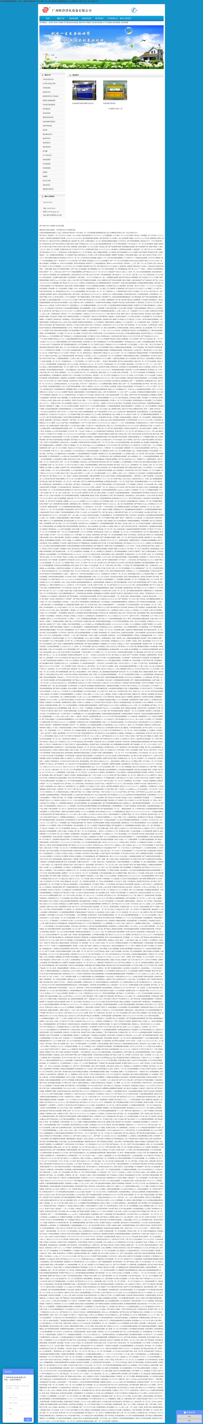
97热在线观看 (154, 451)
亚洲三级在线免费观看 (70, 526)
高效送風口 (46, 185)
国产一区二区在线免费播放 (68, 705)
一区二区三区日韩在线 (148, 1273)
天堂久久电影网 (87, 386)
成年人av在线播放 (45, 870)
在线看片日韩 (84, 887)
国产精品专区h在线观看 (59, 302)
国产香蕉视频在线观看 (47, 820)
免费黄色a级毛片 (90, 1141)
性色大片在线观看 (66, 263)
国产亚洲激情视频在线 (69, 344)
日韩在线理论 (101, 1186)
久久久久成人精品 (121, 856)
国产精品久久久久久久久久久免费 (76, 1013)
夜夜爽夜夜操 (79, 644)
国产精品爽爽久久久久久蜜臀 (127, 252)
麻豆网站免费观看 (113, 786)
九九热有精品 (100, 912)
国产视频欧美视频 (99, 965)
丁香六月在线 (105, 792)
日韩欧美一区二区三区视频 (125, 1376)
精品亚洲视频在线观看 (58, 546)
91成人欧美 (110, 976)
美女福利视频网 (134, 1007)
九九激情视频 (133, 971)
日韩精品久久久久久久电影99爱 (116, 344)
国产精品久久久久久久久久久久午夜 (122, 585)
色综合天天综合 (155, 557)
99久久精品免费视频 (76, 691)
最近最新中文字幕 (106, 495)
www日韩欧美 (133, 716)
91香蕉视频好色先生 (120, 1091)
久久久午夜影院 (93, 1220)
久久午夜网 (147, 1343)
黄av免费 (105, 1368)
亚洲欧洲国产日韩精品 (72, 1402)
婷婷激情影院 (155, 549)
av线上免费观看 (121, 669)
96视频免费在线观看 (91, 627)
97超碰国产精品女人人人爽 (77, 1220)
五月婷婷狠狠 (55, 336)
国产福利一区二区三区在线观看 (132, 512)
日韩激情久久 (69, 1094)
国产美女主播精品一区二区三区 (125, 775)
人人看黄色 (132, 1136)
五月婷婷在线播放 (77, 839)
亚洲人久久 (110, 426)
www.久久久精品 (141, 974)
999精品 (71, 831)
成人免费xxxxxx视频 (52, 467)
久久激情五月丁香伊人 (128, 739)
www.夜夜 (71, 1209)
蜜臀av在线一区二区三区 (71, 1111)
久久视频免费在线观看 (72, 605)
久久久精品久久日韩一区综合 (95, 786)
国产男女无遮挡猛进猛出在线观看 (58, 440)
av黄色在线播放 (148, 1396)
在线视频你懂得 (76, 350)
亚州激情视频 (114, 1368)
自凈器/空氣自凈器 (49, 83)
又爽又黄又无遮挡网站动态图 (61, 1127)
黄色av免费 (58, 1267)
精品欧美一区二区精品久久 (80, 669)
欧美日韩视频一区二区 (132, 1195)
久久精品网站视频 (143, 571)
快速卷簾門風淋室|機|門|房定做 (84, 92)
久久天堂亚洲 (73, 261)
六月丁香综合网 (133, 834)
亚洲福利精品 (101, 1407)
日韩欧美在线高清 (73, 1024)
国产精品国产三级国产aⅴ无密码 (65, 775)
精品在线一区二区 (78, 1388)
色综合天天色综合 (54, 890)
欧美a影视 (104, 467)
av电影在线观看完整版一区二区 (58, 367)
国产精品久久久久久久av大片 (142, 935)
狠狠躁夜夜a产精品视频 (79, 1267)
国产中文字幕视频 (66, 940)
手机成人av (106, 1010)
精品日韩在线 (140, 1010)
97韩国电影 (106, 879)
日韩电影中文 (54, 1063)
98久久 (64, 809)
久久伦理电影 (111, 884)
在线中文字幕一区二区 (101, 585)
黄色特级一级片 (69, 1368)
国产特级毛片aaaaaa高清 (116, 563)
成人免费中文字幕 (146, 912)
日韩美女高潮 (98, 333)
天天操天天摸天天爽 (93, 809)
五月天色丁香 (73, 431)
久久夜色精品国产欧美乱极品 (100, 1362)
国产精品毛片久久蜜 (102, 733)
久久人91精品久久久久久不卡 (118, 616)
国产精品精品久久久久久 (48, 252)
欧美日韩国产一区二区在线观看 (150, 1237)
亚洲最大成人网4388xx (117, 1306)
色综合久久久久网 (84, 683)
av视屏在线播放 (50, 1334)
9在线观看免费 (132, 921)
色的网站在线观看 (80, 1253)
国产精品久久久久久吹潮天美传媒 (126, 1094)
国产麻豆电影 (46, 605)
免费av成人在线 (52, 907)
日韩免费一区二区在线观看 (57, 288)
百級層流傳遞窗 (96, 22)
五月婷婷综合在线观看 (92, 839)
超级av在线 (57, 400)
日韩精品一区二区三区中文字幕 (104, 1164)
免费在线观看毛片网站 (131, 356)
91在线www (89, 431)
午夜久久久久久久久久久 (77, 1113)
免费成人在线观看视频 (92, 1410)
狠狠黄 (76, 859)
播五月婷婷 (75, 565)
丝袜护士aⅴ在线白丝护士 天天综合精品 (109, 440)
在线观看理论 (72, 1242)
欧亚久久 (131, 669)
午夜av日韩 (59, 1228)
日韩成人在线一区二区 (135, 1231)
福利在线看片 (116, 761)
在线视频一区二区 (89, 551)
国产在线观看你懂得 (115, 968)
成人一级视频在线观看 (110, 277)
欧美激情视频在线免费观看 (85, 1273)
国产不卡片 (67, 272)
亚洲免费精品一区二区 (155, 795)
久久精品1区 (104, 683)
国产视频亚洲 (79, 1181)
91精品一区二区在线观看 (48, 613)
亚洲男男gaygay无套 (109, 1058)
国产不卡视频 (155, 907)
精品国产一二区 (61, 1209)
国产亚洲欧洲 (62, 1024)
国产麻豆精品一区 (119, 1262)
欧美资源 (63, 258)
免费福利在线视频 (113, 686)
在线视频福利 (148, 918)
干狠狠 (53, 798)
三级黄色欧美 (55, 314)
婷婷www (57, 1007)
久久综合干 (118, 881)
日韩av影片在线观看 (60, 1301)
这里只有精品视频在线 (132, 577)
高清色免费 (52, 1343)
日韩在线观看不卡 (92, 1206)
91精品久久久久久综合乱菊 (81, 1323)
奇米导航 (126, 951)
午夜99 (80, 300)
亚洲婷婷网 (142, 1337)
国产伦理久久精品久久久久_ (100, 761)
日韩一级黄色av (93, 672)
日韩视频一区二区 (50, 1203)
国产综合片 (43, 235)
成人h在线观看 (93, 526)
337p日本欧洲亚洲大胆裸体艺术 (62, 490)
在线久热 (56, 1178)
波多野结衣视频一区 (106, 1024)
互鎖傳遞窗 (124, 22)
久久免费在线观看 (150, 848)
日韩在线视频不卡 (114, 814)
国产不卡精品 (152, 582)
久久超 (92, 406)
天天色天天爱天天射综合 (128, 686)
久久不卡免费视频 (72, 1407)
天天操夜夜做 (55, 344)
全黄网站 (108, 1139)
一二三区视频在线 (156, 798)
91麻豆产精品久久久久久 (97, 898)
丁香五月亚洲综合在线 (97, 1074)
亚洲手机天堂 (147, 1083)
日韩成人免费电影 (122, 339)
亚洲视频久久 (80, 1007)
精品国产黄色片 (148, 1379)
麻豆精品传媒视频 (107, 839)
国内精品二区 (113, 800)
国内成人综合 (63, 1016)
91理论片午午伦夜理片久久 (120, 999)
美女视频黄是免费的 (153, 599)
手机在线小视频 (58, 1086)
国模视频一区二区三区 (121, 532)
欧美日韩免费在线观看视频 (90, 1382)
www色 (41, 563)
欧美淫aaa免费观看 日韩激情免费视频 (145, 1192)
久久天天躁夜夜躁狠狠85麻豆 (91, 842)
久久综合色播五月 (45, 638)
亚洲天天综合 (100, 784)
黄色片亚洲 (75, 949)
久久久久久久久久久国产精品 (70, 842)
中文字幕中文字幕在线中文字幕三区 (77, 736)
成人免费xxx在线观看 (154, 1108)
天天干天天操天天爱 (114, 445)
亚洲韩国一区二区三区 (148, 507)
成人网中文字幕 (136, 756)
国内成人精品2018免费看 (124, 697)
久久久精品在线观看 (113, 1181)
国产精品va (70, 996)
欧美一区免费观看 (45, 1340)
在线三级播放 (108, 521)
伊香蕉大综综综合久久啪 (121, 1248)
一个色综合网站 (108, 507)
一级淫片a (101, 831)
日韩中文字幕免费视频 (153, 1197)
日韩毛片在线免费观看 (76, 965)
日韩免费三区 (106, 297)
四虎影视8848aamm (88, 1259)
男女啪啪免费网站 (91, 465)
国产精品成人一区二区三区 (69, 1374)
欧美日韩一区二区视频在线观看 (75, 730)
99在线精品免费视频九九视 (117, 688)
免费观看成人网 (75, 504)
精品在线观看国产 (127, 406)
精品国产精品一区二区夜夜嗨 (104, 1158)
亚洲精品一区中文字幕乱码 (140, 1365)
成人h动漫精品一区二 (135, 456)
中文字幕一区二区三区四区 (116, 1281)
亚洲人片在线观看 (98, 308)
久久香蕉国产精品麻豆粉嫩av (106, 700)
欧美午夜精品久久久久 (104, 811)
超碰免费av (49, 420)
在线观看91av (80, 1354)
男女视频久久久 (112, 1407)
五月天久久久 (142, 1125)
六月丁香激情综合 (121, 747)
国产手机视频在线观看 (121, 1102)
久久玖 (77, 563)
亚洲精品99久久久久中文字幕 (113, 1195)
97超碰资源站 (132, 817)
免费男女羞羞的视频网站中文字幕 (52, 1097)
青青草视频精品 (99, 459)
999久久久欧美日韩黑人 (56, 297)
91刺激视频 (136, 1122)
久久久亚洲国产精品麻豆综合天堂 (84, 266)
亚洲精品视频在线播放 (146, 283)
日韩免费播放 (59, 756)
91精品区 (81, 1315)
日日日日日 (111, 403)
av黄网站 (148, 543)
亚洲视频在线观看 (116, 350)
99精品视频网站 (77, 272)
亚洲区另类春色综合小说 (91, 1287)
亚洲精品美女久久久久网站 (137, 1393)
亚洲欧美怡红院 (70, 395)
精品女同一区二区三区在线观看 (145, 361)
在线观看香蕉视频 (153, 806)
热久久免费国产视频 (120, 873)
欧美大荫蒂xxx (141, 495)
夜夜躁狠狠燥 (58, 859)
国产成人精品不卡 (131, 1119)
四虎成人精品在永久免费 (106, 1267)
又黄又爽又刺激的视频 (81, 1127)
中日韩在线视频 (69, 915)
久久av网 (135, 370)
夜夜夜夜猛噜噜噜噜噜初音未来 (66, 985)
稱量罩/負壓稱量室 (49, 100)
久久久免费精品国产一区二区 (141, 568)
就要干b (87, 328)
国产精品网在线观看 (75, 1276)
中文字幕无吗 (149, 1155)
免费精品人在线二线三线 (80, 1074)
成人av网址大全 (59, 786)
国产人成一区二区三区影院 (57, 448)
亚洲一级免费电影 (101, 1100)
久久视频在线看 (45, 428)
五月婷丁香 (69, 641)
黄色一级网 (52, 1253)
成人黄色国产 (129, 1217)
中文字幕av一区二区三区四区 (153, 761)
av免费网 (137, 923)
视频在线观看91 (53, 1010)
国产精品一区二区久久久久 (85, 895)
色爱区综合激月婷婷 (110, 758)
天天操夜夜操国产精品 (121, 515)
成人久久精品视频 (66, 1060)
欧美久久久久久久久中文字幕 (133, 1016)
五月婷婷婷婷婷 (65, 1063)
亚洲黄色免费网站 (111, 459)
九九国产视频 (59, 1346)
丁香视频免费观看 (62, 358)
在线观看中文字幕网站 (141, 1066)
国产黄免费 (82, 820)
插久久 (112, 856)
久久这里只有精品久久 (129, 1189)
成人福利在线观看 (115, 454)
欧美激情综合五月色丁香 (48, 1348)
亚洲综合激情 (91, 529)
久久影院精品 (135, 1348)
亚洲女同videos (98, 845)
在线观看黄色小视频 (136, 700)
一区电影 (99, 1197)
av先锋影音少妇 (142, 1413)
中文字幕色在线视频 (62, 954)
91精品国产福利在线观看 (84, 756)
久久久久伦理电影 (86, 532)
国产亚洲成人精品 (155, 1013)
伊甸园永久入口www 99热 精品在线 (71, 742)
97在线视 (144, 300)
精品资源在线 (142, 1304)
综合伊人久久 (96, 867)
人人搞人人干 (57, 1256)
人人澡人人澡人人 (45, 1301)
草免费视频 (130, 974)
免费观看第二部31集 (114, 300)
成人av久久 (101, 1060)
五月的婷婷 (159, 333)
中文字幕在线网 (155, 1150)
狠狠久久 (47, 521)
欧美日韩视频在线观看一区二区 (109, 915)
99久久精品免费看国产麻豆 (84, 607)
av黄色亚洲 (74, 275)
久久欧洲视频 (115, 708)
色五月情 (71, 778)
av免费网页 (58, 445)
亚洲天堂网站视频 (70, 711)
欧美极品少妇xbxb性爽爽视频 (57, 708)
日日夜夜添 (146, 1256)
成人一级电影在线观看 (140, 451)
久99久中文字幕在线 (61, 658)
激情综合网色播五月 (152, 1245)
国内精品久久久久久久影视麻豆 (98, 261)
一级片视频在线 (70, 370)
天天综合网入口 (139, 386)
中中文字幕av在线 (109, 1027)
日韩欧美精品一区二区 (93, 241)
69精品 (141, 593)
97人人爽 (107, 258)
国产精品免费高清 (119, 1214)
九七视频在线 (66, 890)
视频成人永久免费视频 (47, 1418)
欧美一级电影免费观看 (61, 968)
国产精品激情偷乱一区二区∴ (111, 809)
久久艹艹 (60, 730)
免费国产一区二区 (68, 873)
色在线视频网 (51, 554)
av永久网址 (46, 546)
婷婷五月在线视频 (53, 758)
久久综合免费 (149, 484)
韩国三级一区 (102, 428)
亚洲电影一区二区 (83, 747)
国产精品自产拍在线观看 (125, 884)
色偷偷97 (111, 316)
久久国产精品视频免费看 (126, 1004)
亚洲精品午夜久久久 (61, 663)
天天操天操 (57, 1318)
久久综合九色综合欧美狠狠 (150, 1223)
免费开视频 (155, 1365)
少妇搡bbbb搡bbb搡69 (60, 277)
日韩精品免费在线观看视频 (87, 705)
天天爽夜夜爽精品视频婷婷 (150, 414)
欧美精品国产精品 (81, 1186)
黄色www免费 (78, 1348)
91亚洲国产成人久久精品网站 (116, 286)
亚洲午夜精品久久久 (75, 252)
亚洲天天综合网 (149, 1091)
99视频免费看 (84, 495)
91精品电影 (159, 1080)
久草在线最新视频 (105, 873)
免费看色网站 (151, 459)
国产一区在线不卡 (60, 261)
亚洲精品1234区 (90, 1046)
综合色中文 (72, 764)
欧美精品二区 (153, 370)
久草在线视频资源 (80, 940)
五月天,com (111, 412)
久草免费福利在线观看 (77, 848)
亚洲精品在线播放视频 (101, 400)
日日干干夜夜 (80, 630)
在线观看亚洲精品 (54, 386)
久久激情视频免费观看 (67, 912)
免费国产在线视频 (69, 962)
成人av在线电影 (130, 358)
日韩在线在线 (47, 244)
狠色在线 (71, 613)
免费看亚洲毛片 (135, 540)
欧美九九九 (73, 1203)
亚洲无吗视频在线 (102, 982)
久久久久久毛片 (149, 1239)
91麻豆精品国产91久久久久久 (91, 235)
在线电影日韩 (107, 319)
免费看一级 (157, 428)
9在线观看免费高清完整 (92, 1248)
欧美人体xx (113, 691)
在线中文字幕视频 (155, 610)
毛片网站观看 (136, 297)
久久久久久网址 (52, 700)
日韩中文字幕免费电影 (51, 442)
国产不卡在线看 (132, 655)
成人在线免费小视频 (126, 238)
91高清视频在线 (140, 1354)
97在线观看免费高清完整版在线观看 (120, 305)
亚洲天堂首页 (142, 708)
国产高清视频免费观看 (83, 633)
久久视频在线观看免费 (137, 1105)
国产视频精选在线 (102, 856)
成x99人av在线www (108, 669)
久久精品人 (135, 1273)
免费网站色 (143, 370)
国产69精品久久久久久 (112, 1326)
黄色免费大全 (130, 495)
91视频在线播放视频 (84, 577)
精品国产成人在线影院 (123, 1122)
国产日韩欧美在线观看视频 (146, 602)
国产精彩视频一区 (122, 893)
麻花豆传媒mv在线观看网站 (85, 1304)
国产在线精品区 (119, 495)
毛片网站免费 (134, 1385)
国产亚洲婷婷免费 (114, 247)
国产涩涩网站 (143, 1203)
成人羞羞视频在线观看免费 (109, 672)
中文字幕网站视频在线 (87, 1130)
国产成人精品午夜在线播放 (65, 1195)
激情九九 (42, 845)
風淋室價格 (73, 18)
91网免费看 (48, 523)
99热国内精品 (62, 364)
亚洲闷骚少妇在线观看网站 (107, 770)
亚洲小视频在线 (65, 881)
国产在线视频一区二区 (91, 1385)
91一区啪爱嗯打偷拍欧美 (64, 803)
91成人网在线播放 (83, 370)
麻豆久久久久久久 (69, 767)
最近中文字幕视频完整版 (122, 1024)
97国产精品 (109, 565)
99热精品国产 (86, 1035)
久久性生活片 (113, 1256)
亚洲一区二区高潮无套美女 (48, 593)
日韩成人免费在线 (135, 328)
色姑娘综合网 (111, 862)
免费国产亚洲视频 (144, 971)
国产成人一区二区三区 (80, 1351)
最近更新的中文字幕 (131, 593)
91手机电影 (157, 420)
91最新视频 (84, 537)
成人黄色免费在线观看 (53, 929)
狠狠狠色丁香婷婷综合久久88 (107, 962)
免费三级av (68, 621)
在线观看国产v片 (80, 1393)
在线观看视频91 (47, 716)
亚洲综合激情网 (151, 1077)
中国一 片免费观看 (86, 708)
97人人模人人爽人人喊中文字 (123, 923)
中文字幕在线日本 (57, 1357)
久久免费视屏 (140, 1360)
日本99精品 (121, 750)
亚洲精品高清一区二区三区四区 (136, 554)
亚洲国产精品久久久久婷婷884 (50, 800)
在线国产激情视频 (152, 1147)
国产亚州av (154, 750)
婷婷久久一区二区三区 (125, 730)
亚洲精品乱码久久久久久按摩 (93, 1231)
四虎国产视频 (113, 549)
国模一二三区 (87, 400)
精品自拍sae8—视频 (93, 1217)
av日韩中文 (71, 585)
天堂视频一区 (146, 398)
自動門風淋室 (47, 126)
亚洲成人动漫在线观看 (81, 476)
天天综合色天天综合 (128, 853)
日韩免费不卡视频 (84, 1301)
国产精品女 (122, 646)
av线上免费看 (150, 1172)
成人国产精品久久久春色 (126, 1388)
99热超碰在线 (47, 949)
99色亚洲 (98, 742)
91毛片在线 (125, 848)
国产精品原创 (117, 1402)
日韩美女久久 (68, 1136)
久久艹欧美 (154, 616)
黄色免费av (131, 364)
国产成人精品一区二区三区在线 (103, 1161)
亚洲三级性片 (119, 1167)
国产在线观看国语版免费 (106, 311)
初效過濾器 (46, 159)
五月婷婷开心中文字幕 (51, 881)
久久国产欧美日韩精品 (67, 700)
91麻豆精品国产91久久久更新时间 (150, 722)
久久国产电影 (75, 1027)
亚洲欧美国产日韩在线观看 (57, 988)
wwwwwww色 (44, 1030)
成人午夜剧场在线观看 (67, 356)
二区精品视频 (127, 1220)
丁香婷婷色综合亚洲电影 (84, 593)
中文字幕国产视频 (108, 518)
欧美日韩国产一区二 (46, 272)
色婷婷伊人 (94, 417)
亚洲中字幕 (133, 395)
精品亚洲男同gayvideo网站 (80, 1125)
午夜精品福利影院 (79, 1332)
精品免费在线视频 (54, 873)
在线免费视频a (130, 423)
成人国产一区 (77, 881)
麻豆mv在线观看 (145, 367)
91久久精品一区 (130, 996)
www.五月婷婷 (155, 669)
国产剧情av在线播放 (60, 688)
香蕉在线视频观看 (50, 677)
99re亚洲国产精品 (111, 663)
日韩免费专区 (78, 1306)
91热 (129, 1276)
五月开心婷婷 (95, 669)
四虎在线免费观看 (77, 1298)
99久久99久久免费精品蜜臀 (48, 895)
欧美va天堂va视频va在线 (106, 1122)
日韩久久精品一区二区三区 (105, 943)
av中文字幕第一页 (140, 375)
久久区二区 (93, 1267)
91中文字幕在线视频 (155, 1060)
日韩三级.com (102, 619)
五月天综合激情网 (125, 1209)
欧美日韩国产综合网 (95, 918)
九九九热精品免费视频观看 (107, 674)
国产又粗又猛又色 (84, 1150)
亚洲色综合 (97, 1234)
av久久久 (96, 386)
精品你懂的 (50, 674)
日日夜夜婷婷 (73, 686)
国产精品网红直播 (59, 551)
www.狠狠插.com (88, 702)
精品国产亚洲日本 (117, 593)
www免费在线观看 (153, 1354)
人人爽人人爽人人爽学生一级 (96, 968)
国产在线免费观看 (56, 1262)
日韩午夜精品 (83, 1242)
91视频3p (115, 1390)
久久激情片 (78, 694)
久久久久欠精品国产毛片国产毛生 (65, 1340)
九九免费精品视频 (132, 1306)
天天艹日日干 (112, 1172)
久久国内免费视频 (83, 1088)
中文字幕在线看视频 (81, 1399)
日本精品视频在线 (83, 764)
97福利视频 (108, 1214)
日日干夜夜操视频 (69, 649)
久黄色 (56, 1021)
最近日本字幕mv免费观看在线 (60, 241)
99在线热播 (154, 646)
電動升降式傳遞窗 (85, 22)
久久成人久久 (56, 691)
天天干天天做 (86, 423)
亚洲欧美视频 (134, 985)
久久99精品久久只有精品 (96, 1113)
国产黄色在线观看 (126, 1290)
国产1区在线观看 (70, 862)
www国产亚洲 (65, 714)
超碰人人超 (138, 255)
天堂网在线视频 (47, 526)
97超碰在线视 (78, 1060)
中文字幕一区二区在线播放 (94, 680)
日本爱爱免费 (77, 890)
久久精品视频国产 (77, 627)
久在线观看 (126, 1273)
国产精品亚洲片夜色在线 (97, 462)
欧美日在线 (133, 261)
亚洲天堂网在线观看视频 (72, 417)
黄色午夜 (155, 971)
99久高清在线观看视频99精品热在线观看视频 (145, 870)
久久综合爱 (43, 1281)
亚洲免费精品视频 (141, 481)
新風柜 (45, 172)
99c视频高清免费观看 (96, 937)
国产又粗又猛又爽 (135, 434)
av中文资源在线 (96, 1088)
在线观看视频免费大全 (153, 1270)
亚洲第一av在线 (78, 946)
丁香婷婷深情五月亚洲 (124, 291)
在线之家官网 (58, 837)
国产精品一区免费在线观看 (106, 1237)
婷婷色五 (66, 1032)
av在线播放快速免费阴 (143, 389)
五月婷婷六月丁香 (94, 518)
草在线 (44, 549)
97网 (76, 535)
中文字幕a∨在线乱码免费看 (53, 909)
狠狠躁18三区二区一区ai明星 (76, 870)
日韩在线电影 (47, 277)
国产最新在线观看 (83, 1211)
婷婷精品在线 (57, 744)
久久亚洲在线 (102, 1172)
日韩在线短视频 (70, 747)
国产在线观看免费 (63, 275)
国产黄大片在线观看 (55, 501)
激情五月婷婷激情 (118, 1183)
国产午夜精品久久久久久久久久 (151, 1278)
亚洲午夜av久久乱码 (52, 1189)
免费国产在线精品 (118, 255)
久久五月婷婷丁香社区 (132, 235)
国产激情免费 (109, 996)
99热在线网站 (59, 1169)
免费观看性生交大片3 (116, 1337)
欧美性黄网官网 (106, 498)
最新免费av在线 (100, 1281)
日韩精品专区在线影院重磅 (57, 778)
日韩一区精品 (145, 1113)
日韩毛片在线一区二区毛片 (60, 960)
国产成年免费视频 (118, 1125)
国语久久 (117, 526)
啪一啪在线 (88, 823)
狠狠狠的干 (51, 406)
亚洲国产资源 (143, 261)
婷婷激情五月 (59, 747)
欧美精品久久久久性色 (61, 1153)
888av (80, 1231)
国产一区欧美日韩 (84, 588)
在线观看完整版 (151, 607)
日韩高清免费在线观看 (56, 577)
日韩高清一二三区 (69, 635)
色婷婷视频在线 (132, 501)
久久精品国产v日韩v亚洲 (54, 308)
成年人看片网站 (156, 1320)
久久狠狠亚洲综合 (65, 1388)
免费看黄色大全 (93, 1270)
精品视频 (158, 895)
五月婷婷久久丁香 (111, 831)
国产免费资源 (53, 1388)
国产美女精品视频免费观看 (98, 926)
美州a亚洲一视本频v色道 (63, 1072)
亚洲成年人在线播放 (72, 537)
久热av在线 (73, 473)
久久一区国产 (85, 1374)
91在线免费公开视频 (60, 459)
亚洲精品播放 (140, 733)
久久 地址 (54, 728)
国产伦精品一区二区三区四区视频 (63, 918)
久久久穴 (51, 954)
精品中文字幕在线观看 (143, 1418)
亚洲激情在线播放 (136, 1334)
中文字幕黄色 (88, 252)
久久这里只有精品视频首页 (129, 879)
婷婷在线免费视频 (97, 974)
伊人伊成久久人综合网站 (95, 798)
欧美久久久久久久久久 (111, 842)
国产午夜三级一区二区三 (48, 591)
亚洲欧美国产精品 (92, 249)
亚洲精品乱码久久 (142, 423)
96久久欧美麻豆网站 (82, 719)
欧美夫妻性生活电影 (107, 990)
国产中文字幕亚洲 (149, 1284)
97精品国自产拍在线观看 (151, 498)
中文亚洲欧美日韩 (53, 714)
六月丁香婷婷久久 (96, 719)
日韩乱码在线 (75, 1030)
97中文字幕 (152, 1304)
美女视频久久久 (61, 781)
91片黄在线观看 (135, 1100)
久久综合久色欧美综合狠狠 (85, 893)
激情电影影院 (53, 1245)
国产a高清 (132, 1013)
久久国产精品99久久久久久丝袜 (111, 1292)
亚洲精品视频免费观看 (124, 476)
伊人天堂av (134, 926)
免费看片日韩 (50, 1052)
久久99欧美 (110, 493)
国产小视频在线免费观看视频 (140, 680)
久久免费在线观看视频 (146, 839)
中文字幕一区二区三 (142, 364)
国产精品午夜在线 (138, 314)
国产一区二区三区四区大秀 (146, 263)
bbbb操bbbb (116, 381)
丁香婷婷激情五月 (61, 1155)
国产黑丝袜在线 (52, 1119)
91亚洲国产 (52, 1105)
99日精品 (82, 288)
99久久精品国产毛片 (95, 512)
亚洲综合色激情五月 (131, 428)
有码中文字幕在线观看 (86, 688)
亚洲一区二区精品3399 (108, 750)
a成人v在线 (119, 865)
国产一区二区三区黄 (74, 493)
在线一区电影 (73, 935)
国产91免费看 (149, 1111)
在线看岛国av (92, 915)
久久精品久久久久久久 (112, 1357)
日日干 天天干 (125, 1390)
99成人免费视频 (62, 398)
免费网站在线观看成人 (68, 817)
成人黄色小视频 (100, 493)
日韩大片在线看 (53, 549)
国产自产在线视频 (113, 462)
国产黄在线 (79, 356)
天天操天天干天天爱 (67, 1021)
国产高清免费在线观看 (116, 711)
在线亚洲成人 (118, 627)
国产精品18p (119, 996)
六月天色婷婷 (134, 339)
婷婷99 (116, 1069)
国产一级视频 (92, 1253)
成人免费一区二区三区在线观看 (117, 1329)
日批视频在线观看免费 (154, 473)
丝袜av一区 (106, 722)
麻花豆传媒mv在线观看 (151, 951)
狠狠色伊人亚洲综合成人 (153, 725)
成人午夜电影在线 (131, 1139)
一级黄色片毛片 (143, 1072)
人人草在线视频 (47, 736)
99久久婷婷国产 (71, 297)
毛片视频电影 (151, 372)
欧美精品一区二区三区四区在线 (59, 669)
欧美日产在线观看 (113, 1340)
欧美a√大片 (110, 1094)
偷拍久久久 (119, 1217)
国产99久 (77, 1066)
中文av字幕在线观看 (57, 641)
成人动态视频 (100, 893)
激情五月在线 (95, 495)
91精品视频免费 (89, 339)
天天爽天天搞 (66, 1083)
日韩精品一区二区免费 (140, 610)
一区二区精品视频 (50, 730)
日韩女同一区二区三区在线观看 (105, 1251)
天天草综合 (63, 633)
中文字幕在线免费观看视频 (112, 1365)
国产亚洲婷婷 (140, 607)
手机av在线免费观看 (106, 881)
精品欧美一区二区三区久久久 (86, 962)
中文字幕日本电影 (90, 691)
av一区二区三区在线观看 (148, 915)
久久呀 (79, 697)
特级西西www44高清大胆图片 (119, 926)
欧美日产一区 (74, 725)
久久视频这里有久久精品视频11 (65, 454)
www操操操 (115, 879)
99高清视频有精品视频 (99, 800)
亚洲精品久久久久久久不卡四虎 (122, 375)
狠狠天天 (156, 831)
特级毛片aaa (54, 280)
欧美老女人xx (46, 918)
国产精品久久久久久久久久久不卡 (144, 764)
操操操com (124, 1357)
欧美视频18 (69, 1169)
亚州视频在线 (114, 1312)
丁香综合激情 (86, 652)
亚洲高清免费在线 (87, 546)
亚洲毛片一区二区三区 (119, 574)
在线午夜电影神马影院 (117, 571)
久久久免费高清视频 (84, 976)
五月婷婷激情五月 (70, 820)
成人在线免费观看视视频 (130, 915)
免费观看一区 (129, 448)
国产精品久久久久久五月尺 (94, 781)
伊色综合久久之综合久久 (58, 414)
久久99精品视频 (76, 470)
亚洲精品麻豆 (106, 638)
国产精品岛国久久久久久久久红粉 (127, 426)
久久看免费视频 (57, 605)
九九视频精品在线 (122, 1267)
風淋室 (51, 22)
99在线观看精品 (106, 275)
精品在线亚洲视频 (96, 971)
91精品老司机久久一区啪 (140, 479)
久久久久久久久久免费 (70, 300)
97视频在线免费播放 (113, 1077)
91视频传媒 (120, 288)
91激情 (72, 792)
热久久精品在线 (119, 529)
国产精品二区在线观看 (123, 403)
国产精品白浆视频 (51, 996)
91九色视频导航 (47, 853)
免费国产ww (141, 459)
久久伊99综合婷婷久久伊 (101, 610)
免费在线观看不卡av (47, 1167)
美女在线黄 (75, 898)
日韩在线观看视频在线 (59, 1399)
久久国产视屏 (109, 789)
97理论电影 (77, 375)
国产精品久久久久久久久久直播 (94, 1002)
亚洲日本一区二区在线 (92, 467)
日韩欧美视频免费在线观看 (114, 677)
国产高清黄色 (150, 1340)
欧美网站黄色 (78, 1248)
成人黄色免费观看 (80, 803)
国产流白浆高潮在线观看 (122, 965)
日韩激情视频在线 (76, 990)
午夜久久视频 (99, 996)
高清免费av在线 (147, 1220)
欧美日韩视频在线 (48, 965)
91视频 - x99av (73, 288)
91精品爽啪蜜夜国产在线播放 (87, 454)
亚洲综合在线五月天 (106, 1167)
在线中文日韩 (134, 616)
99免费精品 (128, 781)
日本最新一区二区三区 (141, 291)
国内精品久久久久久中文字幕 (99, 1144)
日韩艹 (154, 389)
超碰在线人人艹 (131, 1125)
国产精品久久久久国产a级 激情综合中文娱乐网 (111, 607)
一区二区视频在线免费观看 (54, 255)
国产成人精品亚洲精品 (126, 361)
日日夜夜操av (100, 1094)
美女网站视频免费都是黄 (100, 588)
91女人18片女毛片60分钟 (48, 1371)
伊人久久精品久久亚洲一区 (130, 414)
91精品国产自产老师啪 (47, 803)
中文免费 (94, 633)
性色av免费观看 (53, 543)
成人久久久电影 (73, 364)
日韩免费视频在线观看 (97, 1072)
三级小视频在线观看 (152, 1038)
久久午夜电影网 (109, 971)
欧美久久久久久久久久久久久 (100, 370)
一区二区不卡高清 (96, 887)
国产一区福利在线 (151, 565)
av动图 (135, 976)
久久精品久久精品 (53, 1298)
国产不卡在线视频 (93, 1379)
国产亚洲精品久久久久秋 (128, 1315)
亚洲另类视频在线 (77, 467)
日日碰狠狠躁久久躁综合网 (97, 1340)
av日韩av (98, 1169)
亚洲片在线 (148, 1407)
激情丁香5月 (58, 711)
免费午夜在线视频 (56, 627)
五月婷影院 (155, 1343)
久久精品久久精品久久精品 (63, 853)
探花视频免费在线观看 (121, 1046)
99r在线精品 (106, 602)
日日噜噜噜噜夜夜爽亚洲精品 (71, 507)
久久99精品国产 (85, 316)
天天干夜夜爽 (53, 560)
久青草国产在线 (47, 1197)
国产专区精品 (110, 1415)
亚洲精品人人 (131, 571)
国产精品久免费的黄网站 (154, 1415)
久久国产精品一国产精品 (71, 484)
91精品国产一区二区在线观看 (137, 1178)
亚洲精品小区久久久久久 (102, 378)
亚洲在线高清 (99, 532)
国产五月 (122, 1080)
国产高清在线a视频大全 (78, 1153)
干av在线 (83, 512)
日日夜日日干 (148, 1334)
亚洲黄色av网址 (124, 831)
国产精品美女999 (116, 954)
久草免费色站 (154, 294)
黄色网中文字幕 (88, 493)
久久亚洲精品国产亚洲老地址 (104, 431)
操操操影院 (108, 1102)
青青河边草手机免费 (106, 465)
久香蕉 (79, 702)
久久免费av (114, 238)
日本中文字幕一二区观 (134, 1041)
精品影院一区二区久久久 (130, 912)
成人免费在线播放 (125, 451)
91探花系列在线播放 (121, 1318)
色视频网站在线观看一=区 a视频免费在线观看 (119, 1298)
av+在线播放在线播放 (47, 1018)
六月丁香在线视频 (120, 834)
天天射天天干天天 (78, 249)
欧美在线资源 (82, 1340)
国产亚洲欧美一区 (61, 764)
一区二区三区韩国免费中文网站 (129, 674)
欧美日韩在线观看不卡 (127, 837)
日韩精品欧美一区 (116, 982)
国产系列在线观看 (115, 280)
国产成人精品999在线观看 (106, 596)
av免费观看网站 (117, 806)
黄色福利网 (69, 753)
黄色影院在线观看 (89, 1197)
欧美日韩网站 (63, 1404)
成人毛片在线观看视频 (125, 504)
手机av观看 (87, 694)
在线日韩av (55, 1337)
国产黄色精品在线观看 (106, 1284)
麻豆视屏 (62, 1407)
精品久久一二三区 (117, 423)
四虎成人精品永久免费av (76, 1206)
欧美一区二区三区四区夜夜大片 (73, 1041)
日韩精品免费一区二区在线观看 (115, 1231)
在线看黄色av (127, 1410)
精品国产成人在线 (77, 241)
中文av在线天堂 (115, 683)
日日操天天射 (80, 700)
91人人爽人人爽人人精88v (79, 814)
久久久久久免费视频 (88, 811)
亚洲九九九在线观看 (95, 1242)
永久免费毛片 (148, 467)
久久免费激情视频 (105, 384)
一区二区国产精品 (122, 596)
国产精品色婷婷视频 (119, 557)
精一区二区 (54, 493)
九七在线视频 (65, 898)
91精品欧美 (141, 1404)
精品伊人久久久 (67, 800)
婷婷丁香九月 (144, 750)
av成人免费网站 (106, 1248)
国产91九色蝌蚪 (108, 666)
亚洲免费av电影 (47, 775)
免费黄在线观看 (115, 764)
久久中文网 (66, 350)
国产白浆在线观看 (53, 851)
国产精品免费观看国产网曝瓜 (71, 1197)
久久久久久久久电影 (70, 1256)
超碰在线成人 (68, 859)
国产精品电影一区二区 (103, 1273)
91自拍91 (144, 266)
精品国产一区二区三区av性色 (96, 1192)
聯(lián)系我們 (125, 18)
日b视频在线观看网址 (152, 890)
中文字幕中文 (47, 839)
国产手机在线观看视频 (150, 297)
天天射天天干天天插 (152, 302)
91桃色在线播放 (61, 979)
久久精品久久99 (75, 1100)
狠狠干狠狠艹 (154, 247)
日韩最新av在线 (65, 549)
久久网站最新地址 (80, 641)
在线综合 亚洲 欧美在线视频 (70, 1234)
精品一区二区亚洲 (138, 454)
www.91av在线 (118, 1382)
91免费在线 (122, 266)
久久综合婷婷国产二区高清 (81, 409)
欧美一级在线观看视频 (134, 644)
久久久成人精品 (73, 384)
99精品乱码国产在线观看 (48, 487)
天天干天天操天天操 (150, 965)
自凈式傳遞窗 (107, 22)
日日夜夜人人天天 (90, 356)
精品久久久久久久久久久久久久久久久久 (59, 1181)
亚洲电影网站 (117, 1016)
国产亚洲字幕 (72, 1245)
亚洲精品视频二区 (145, 1074)
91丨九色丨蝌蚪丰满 (124, 1111)
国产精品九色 (154, 1248)
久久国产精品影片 (136, 848)
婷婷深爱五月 (71, 786)
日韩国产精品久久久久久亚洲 (58, 353)
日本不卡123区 (47, 976)
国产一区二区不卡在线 (67, 895)
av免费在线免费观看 (143, 996)
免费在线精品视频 (94, 490)
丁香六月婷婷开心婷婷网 (122, 1021)
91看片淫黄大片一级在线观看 (84, 865)
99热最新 (142, 655)
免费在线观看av (130, 901)
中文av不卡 (155, 641)
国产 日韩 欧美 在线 (130, 613)
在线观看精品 (158, 1329)
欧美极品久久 (86, 658)
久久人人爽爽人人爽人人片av (117, 473)
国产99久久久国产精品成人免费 (98, 951)
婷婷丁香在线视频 (53, 1035)
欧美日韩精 (134, 1323)
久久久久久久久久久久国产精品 (75, 434)
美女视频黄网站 (50, 333)
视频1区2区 (136, 694)
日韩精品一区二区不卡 (150, 1027)
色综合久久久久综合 (104, 957)
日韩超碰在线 (111, 1116)
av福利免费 (157, 711)
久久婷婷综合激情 (80, 311)
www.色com (97, 1058)
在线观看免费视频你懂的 (153, 509)
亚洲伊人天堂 (104, 571)
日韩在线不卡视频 (56, 316)
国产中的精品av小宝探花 (115, 1175)
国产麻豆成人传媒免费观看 (81, 549)
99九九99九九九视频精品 (133, 677)
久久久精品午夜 (113, 1080)
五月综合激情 (143, 789)
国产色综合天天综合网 (113, 798)
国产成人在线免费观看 (153, 747)
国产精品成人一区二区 (118, 1144)
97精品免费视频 (133, 557)
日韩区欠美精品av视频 (61, 750)
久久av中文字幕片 (117, 1354)
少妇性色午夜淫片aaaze (83, 1329)
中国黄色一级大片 (87, 1100)
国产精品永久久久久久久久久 (91, 294)
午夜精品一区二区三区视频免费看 (150, 501)
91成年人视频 (93, 635)
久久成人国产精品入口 (101, 1306)
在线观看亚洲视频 (46, 1147)
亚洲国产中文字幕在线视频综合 (145, 305)
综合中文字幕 (101, 890)
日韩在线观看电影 (48, 1228)
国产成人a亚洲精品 (98, 646)
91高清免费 (121, 605)
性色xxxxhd (97, 381)
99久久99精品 (53, 1407)
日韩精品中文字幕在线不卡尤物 (64, 893)
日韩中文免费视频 (140, 730)
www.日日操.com (47, 1292)
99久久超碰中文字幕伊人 (133, 1284)
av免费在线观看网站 (63, 518)
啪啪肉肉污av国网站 (117, 733)
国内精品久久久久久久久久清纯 (84, 487)
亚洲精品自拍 (135, 1058)
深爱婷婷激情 (53, 912)
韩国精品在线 (88, 1348)
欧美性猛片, (85, 1027)
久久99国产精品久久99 (56, 579)
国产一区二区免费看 (77, 428)
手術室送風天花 (48, 79)
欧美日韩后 (103, 1385)
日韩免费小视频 (70, 976)
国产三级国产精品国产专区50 (143, 1399)
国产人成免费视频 (94, 834)
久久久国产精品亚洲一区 (144, 800)
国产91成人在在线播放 (79, 269)
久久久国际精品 (98, 1315)
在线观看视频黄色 (102, 649)
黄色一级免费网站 (76, 1108)
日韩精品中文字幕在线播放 (52, 1136)
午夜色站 (73, 968)
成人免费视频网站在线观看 (120, 744)
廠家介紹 (60, 18)
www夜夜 (63, 456)
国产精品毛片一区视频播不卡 (91, 1030)
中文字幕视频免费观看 (125, 635)
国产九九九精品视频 (136, 890)
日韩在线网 (129, 255)
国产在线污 (89, 946)
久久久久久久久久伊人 (150, 1041)
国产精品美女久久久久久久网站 (95, 300)
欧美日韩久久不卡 (151, 1004)
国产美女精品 (150, 454)
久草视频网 (63, 823)
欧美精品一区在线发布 (122, 1086)
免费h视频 (88, 965)
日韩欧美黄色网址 (123, 756)
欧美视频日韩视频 (54, 1083)
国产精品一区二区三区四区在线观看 (83, 1172)
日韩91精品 (63, 1141)
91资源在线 (140, 302)
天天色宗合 (122, 241)
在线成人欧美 (77, 1418)
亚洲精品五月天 (118, 509)
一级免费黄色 (139, 381)
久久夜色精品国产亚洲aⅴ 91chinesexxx (103, 504)
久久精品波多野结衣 (64, 487)
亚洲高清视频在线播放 (103, 621)
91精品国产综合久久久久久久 (85, 1021)
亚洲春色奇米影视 (94, 1371)
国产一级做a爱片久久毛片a (94, 999)
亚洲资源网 (110, 728)
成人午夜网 (67, 1351)
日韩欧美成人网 (82, 722)
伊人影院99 (128, 1200)
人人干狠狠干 (67, 1248)
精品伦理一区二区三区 (75, 498)
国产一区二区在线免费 (103, 1421)
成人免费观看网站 (150, 862)
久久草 (67, 465)
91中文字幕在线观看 (119, 244)
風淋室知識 (86, 18)
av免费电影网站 (151, 655)
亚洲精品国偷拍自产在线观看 (128, 1030)
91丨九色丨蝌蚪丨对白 (119, 817)
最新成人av (136, 1024)
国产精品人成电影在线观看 (113, 929)
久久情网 (147, 719)
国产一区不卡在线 (95, 775)
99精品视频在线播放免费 (140, 619)
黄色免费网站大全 (103, 985)
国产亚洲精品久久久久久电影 (84, 1105)
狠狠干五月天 (75, 367)
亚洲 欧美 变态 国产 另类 (88, 828)
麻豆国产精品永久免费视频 (128, 277)
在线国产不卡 (62, 1334)
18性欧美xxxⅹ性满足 (62, 616)
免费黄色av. (123, 1203)
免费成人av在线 (113, 940)
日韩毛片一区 (66, 314)
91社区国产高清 (132, 1214)
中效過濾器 (46, 164)
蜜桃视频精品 (71, 1139)
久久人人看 (87, 697)
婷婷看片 (149, 711)
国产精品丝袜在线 (147, 1348)
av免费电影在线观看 (98, 286)
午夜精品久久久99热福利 (137, 473)
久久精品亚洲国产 (54, 811)
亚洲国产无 (43, 764)
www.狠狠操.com (107, 834)
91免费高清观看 (150, 1295)
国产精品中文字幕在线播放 (144, 1080)
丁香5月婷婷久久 (74, 1382)
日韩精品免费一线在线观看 (102, 1038)
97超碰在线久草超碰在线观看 (137, 353)
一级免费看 (87, 350)
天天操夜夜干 (126, 658)
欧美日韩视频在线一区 (120, 946)
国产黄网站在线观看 (102, 1304)
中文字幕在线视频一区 (109, 269)
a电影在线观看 (79, 591)
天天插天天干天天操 (154, 529)
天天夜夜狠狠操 (83, 602)
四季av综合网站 (122, 1374)
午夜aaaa (51, 764)
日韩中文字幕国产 (134, 551)
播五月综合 (43, 1083)
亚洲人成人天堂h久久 (82, 568)
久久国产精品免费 (152, 988)
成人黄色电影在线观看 (118, 1108)
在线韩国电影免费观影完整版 (153, 1259)
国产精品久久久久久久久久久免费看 (118, 935)
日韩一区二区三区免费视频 (128, 1206)
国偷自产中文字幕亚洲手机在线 (112, 1287)
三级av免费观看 (140, 633)
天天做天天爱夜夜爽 (83, 974)
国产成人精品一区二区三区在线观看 (65, 523)
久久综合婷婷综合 (78, 451)
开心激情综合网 (110, 932)
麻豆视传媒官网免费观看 (141, 803)
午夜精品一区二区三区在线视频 (108, 1332)
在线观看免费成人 (125, 1192)
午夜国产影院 (77, 1189)
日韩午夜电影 (105, 641)
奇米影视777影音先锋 (122, 742)
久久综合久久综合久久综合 (97, 814)
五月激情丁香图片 (98, 884)
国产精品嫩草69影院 (46, 663)
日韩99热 (82, 574)
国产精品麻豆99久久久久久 (48, 515)
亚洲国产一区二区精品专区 (147, 758)
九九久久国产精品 (62, 423)
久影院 (48, 845)
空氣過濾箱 (46, 88)
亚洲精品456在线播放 (99, 1035)
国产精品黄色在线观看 (136, 537)
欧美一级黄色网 (150, 1161)
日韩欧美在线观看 (127, 633)
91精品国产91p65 (100, 1116)
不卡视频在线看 (109, 778)
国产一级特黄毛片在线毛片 (86, 649)
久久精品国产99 (99, 756)
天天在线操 (55, 1410)
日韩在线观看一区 (66, 1122)
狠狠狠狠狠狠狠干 (137, 1038)
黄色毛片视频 (92, 1332)
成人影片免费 (137, 1396)
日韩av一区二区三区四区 (101, 577)
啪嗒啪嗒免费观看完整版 (89, 367)
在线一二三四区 (97, 1155)
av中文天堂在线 (80, 585)
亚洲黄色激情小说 (126, 859)
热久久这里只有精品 (108, 476)
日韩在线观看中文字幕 (91, 990)
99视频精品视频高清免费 (64, 1306)
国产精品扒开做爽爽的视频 (92, 758)
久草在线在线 (78, 621)
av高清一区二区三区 (119, 591)
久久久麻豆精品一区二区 (149, 1262)
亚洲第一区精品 (131, 641)
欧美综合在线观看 (104, 255)
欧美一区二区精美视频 (155, 554)
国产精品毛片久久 (66, 1312)
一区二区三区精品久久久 (65, 535)
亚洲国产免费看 (147, 624)
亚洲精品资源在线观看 (112, 1228)
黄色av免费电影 (60, 372)
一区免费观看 (62, 613)
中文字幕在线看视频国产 (115, 342)
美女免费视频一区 (135, 649)
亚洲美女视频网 (79, 286)
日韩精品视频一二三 (88, 484)
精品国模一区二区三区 (101, 907)
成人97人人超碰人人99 (147, 904)
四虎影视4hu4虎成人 (138, 1086)
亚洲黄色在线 (109, 747)
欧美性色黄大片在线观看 (140, 658)
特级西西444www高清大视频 (116, 1178)
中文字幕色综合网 (95, 1399)
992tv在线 (60, 630)
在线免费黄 (63, 1245)
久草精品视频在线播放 (107, 1376)
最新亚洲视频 (137, 1200)
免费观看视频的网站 (94, 1312)
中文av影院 (124, 395)
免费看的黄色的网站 (102, 960)
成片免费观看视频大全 (67, 593)
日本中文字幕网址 (151, 960)
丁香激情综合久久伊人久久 (153, 593)
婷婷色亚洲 (134, 1390)
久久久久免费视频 (116, 1200)
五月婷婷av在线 (110, 1113)
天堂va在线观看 (44, 691)
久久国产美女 (143, 663)
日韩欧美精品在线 (130, 294)
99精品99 (66, 627)
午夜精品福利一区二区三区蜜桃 (115, 364)
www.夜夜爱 (80, 786)
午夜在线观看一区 (54, 809)
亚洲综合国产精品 (50, 1206)
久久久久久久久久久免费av (97, 1189)
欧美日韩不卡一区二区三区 (124, 431)
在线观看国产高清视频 (141, 798)
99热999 (117, 728)
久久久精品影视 (92, 372)
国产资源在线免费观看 (119, 716)
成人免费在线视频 (104, 1052)
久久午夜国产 (155, 686)
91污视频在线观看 (152, 490)
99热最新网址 (92, 311)
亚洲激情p (66, 319)
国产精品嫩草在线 (101, 688)
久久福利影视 (47, 1351)
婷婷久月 (140, 895)
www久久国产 (130, 546)
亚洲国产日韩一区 (149, 644)
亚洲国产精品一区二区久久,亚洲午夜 (134, 814)
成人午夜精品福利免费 (75, 823)
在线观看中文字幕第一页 (97, 837)
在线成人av (121, 644)
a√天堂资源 (99, 895)
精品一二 (123, 940)
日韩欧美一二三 (75, 739)
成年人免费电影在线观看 (118, 456)
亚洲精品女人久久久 (118, 641)
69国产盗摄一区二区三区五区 (76, 772)
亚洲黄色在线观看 (121, 943)
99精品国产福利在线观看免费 (137, 378)
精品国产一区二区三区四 (102, 375)
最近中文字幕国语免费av (61, 269)
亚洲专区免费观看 (103, 817)
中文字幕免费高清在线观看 (65, 1192)
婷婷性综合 (114, 367)
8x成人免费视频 (113, 949)
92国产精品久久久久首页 (124, 778)
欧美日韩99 (70, 1105)
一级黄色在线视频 (118, 358)
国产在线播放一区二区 (138, 744)
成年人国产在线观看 (98, 1066)
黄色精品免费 (57, 887)
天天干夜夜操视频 (155, 627)
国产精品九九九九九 (58, 722)
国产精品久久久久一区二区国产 (61, 476)
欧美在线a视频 (88, 851)
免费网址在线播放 (86, 437)
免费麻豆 (106, 1108)
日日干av (153, 828)
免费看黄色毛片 (97, 697)
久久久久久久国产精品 (119, 792)
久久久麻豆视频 (107, 1371)
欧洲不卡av (126, 1365)
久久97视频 (96, 652)
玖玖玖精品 (126, 954)
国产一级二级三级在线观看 (57, 686)
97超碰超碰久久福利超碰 (100, 1396)
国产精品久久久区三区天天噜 (130, 336)
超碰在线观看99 (79, 392)
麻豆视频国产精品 (143, 613)
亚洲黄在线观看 (123, 328)
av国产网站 (153, 767)
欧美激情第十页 (101, 616)
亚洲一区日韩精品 (130, 535)
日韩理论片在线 (84, 859)
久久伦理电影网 (146, 831)
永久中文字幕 (102, 305)
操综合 (65, 1390)
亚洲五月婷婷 (51, 789)
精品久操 (142, 1270)
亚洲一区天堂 (139, 1351)
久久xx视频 (43, 1223)
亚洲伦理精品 (106, 554)
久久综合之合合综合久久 (58, 683)
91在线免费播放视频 (115, 619)
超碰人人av (65, 1049)
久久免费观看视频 (56, 521)
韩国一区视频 (62, 624)
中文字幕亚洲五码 (57, 286)
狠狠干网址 (159, 560)
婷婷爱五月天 (103, 454)
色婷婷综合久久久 (69, 974)
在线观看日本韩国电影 (105, 1046)
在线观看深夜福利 (54, 588)
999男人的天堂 (131, 932)
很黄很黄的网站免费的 (137, 1267)
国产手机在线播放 (48, 719)
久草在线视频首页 (85, 884)
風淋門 (56, 22)
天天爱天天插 (137, 462)
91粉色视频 (50, 915)
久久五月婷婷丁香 (53, 834)
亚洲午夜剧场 (96, 297)
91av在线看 (152, 375)
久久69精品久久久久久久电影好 (117, 890)
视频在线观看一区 (54, 507)
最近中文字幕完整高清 (100, 316)
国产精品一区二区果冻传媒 (74, 784)
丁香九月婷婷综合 (59, 870)
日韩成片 (158, 929)
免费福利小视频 (45, 728)
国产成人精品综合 (129, 1133)
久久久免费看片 (92, 434)
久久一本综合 (158, 635)
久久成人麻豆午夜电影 (125, 308)
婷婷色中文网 (100, 395)
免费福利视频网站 (133, 521)
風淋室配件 (46, 143)
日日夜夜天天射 (79, 1217)
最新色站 (109, 965)
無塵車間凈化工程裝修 (50, 96)
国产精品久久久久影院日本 (131, 445)
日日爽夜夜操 (143, 627)
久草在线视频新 (81, 1086)
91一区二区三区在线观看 (144, 244)
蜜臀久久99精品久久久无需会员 (124, 319)
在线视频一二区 (63, 1100)
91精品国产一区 (138, 249)
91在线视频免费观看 (109, 1030)
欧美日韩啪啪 (85, 1066)
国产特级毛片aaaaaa (141, 504)
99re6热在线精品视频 (122, 442)
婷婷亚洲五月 (60, 599)
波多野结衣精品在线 (64, 1091)
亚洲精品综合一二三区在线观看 (73, 361)
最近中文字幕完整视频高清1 (134, 1287)
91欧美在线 (66, 739)
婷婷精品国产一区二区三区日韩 (80, 1155)
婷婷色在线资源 (138, 1295)
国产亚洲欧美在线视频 (88, 280)
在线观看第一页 (49, 979)
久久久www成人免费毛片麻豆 (91, 1402)
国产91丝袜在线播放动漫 (113, 937)
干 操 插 (81, 431)
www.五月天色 (67, 266)
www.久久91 (106, 716)
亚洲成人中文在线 (108, 1150)
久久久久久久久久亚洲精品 (108, 249)
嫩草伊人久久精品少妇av (102, 946)
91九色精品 (67, 1267)
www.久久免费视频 (67, 1007)
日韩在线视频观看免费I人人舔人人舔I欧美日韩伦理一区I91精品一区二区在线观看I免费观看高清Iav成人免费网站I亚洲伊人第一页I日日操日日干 (49, 1)
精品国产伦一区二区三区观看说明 (71, 1278)
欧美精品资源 (149, 1351)
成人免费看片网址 (114, 409)
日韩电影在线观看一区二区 (74, 1046)
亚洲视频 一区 (128, 937)
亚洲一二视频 (148, 409)
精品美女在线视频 (140, 770)
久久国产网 (86, 739)
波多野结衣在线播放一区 (65, 568)
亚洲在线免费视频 (126, 949)
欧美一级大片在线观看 (138, 621)
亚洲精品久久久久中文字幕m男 (101, 1125)
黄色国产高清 (86, 1032)
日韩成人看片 (123, 434)
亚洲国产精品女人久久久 (56, 339)
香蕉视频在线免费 (128, 247)
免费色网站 (128, 1399)
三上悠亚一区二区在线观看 (81, 646)
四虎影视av (43, 898)
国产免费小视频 (55, 876)
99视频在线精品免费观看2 (123, 347)
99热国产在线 (62, 1242)
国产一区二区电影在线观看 (110, 1169)
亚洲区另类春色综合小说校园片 (102, 1083)
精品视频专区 (111, 772)
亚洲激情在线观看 (116, 1304)
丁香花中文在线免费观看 (93, 988)
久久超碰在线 (148, 677)
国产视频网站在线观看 (58, 1139)
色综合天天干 (85, 406)
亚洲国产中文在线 (140, 784)
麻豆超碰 (42, 1111)
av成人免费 (99, 876)
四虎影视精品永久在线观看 (142, 400)
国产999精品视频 (62, 965)
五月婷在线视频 (147, 993)
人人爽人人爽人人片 (122, 311)
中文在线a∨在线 (70, 577)
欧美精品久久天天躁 (93, 1393)
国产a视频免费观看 (105, 1262)
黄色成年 (143, 1044)
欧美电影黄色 (70, 509)
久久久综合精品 (144, 686)
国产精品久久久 (128, 1402)
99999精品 (48, 1256)
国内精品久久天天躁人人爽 (87, 255)
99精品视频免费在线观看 (60, 428)
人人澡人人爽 (143, 344)
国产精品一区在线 (48, 599)
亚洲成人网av (146, 923)
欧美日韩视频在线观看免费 (97, 389)
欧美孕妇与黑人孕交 (125, 691)
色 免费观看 (95, 739)
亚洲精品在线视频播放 (149, 540)
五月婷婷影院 (143, 921)
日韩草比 (151, 772)
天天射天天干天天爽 (98, 658)
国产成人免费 (121, 1027)
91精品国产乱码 (58, 784)
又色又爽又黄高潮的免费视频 (87, 806)
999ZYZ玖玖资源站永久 (47, 1027)
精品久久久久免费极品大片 (117, 389)
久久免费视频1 (107, 235)
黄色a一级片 (157, 800)
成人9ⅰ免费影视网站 (131, 627)
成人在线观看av (118, 470)
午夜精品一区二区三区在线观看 (81, 610)
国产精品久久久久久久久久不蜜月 (83, 440)
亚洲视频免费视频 (130, 1304)
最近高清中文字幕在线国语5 (131, 1223)
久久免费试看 (132, 1264)
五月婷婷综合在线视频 (89, 258)
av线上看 (74, 602)
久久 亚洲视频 (145, 1371)
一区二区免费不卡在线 (69, 666)
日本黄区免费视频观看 (57, 1077)
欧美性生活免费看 (83, 1362)
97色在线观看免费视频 (71, 308)
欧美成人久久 (115, 1253)
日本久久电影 (71, 1077)
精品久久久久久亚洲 (51, 904)
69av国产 (53, 535)
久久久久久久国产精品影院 (119, 398)
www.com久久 (69, 579)
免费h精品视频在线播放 (47, 630)
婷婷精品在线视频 (45, 1055)
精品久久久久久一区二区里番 (79, 879)
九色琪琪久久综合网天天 (131, 968)
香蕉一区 (115, 767)
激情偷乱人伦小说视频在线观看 (91, 725)
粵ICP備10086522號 (46, 226)
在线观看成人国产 (127, 381)
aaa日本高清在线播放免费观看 (90, 904)
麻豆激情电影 (149, 1287)
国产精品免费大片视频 (136, 747)
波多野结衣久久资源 (139, 1234)
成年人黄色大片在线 (149, 255)
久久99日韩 (112, 644)
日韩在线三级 (103, 613)
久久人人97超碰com (134, 1027)
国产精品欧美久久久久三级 (127, 895)
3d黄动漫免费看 (94, 476)
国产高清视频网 (125, 867)
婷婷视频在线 (123, 269)
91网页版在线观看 (125, 249)
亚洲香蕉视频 (51, 364)
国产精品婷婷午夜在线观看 (117, 437)
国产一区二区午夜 (137, 1245)
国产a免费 (134, 1074)
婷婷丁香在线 (145, 1063)
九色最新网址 (45, 1262)
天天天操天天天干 (137, 960)
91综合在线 (96, 683)
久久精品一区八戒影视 (107, 288)
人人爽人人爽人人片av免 (146, 666)
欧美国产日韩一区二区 (155, 1309)
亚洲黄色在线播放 (56, 1402)
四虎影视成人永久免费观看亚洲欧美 (99, 283)
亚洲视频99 (158, 660)
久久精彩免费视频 (77, 638)
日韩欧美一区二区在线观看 (141, 417)
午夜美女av (159, 1351)
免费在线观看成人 (84, 1083)
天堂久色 (131, 389)
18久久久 (113, 1136)
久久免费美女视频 (119, 1295)
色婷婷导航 (78, 851)
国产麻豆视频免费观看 (64, 680)
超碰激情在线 (128, 588)
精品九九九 (54, 742)
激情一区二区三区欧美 (118, 501)
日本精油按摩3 (49, 607)
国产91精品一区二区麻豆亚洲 (52, 865)
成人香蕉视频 (155, 825)
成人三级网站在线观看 (68, 697)
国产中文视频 (149, 946)
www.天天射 (145, 238)
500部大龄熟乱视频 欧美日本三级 (51, 1200)
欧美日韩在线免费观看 (129, 283)
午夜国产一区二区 (81, 1097)
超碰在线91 (137, 697)
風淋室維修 (46, 147)
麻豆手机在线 (155, 1113)
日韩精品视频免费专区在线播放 (120, 1320)
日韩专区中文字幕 (118, 1239)
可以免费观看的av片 (144, 330)
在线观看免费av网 (95, 716)
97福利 (140, 1407)
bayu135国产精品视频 (151, 1016)
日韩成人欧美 (115, 633)
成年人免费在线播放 (149, 551)
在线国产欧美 (132, 1072)
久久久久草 (146, 1320)
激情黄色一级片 (60, 582)
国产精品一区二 (156, 512)
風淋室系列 (46, 92)
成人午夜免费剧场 (120, 521)
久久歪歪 (131, 316)
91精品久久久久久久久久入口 (82, 403)
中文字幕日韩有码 (101, 1209)
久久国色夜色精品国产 (88, 663)
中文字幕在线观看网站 (138, 823)
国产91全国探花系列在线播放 (152, 859)
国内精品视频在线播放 (110, 241)
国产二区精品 (83, 929)
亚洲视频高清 (57, 375)
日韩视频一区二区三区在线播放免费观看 (76, 1360)
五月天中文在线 (67, 1058)
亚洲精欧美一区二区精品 (139, 465)
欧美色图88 (125, 1077)
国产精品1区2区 (74, 658)
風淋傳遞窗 (116, 22)
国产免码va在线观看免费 (110, 1049)
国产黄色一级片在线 (150, 384)
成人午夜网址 (128, 440)
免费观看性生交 (86, 1234)
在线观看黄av (101, 979)
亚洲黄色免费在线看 (147, 929)
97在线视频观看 (118, 546)
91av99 (88, 286)
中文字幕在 (84, 837)
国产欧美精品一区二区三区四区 (136, 325)
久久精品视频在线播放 (93, 714)
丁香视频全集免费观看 (67, 1320)
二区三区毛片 (153, 789)
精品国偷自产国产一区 (112, 848)
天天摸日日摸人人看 (110, 1119)
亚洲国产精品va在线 (146, 1139)
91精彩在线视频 (117, 294)
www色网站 (89, 358)
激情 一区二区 (122, 537)
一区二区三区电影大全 (94, 277)
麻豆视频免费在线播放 (91, 238)
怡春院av (82, 283)
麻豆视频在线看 (85, 901)
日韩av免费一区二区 (79, 529)
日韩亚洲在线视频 (92, 451)
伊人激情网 (54, 694)
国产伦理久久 (148, 884)
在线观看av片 (144, 557)
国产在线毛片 (44, 742)
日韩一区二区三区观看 (56, 1385)
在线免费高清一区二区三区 (105, 1105)
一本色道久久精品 (84, 1175)
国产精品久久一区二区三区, (122, 275)
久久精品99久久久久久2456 (108, 599)
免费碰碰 (58, 957)
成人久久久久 (44, 403)
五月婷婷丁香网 (96, 753)
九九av (87, 638)
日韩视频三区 (127, 660)
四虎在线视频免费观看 (53, 1080)
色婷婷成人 (112, 635)
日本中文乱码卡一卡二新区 (128, 663)
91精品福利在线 (100, 426)
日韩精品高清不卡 (48, 1192)
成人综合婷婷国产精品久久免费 (78, 456)
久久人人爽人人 (96, 736)
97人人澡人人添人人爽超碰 (101, 694)
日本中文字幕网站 (154, 258)
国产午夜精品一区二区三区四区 (143, 957)
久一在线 (151, 1021)
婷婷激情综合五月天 (63, 291)
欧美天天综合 (50, 1209)
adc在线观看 (103, 635)
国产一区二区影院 (139, 988)
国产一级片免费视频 (80, 1371)
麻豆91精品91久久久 (84, 1161)
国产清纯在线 (128, 784)
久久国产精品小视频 (78, 426)
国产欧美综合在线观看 (54, 1111)
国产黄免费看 (137, 1410)
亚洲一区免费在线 (129, 881)
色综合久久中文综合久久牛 (77, 448)
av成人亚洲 (107, 887)
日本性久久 (123, 725)
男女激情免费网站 (117, 258)
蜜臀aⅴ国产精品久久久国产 (57, 1276)
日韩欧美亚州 (142, 1309)
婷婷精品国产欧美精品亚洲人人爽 (148, 1097)
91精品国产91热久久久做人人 (118, 272)
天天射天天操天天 (146, 688)
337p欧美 (145, 596)
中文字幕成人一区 (81, 1144)
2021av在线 (76, 235)
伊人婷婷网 (152, 1116)
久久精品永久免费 (53, 1259)
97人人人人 (94, 456)
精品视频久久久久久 (93, 574)
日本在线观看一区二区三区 (113, 1259)
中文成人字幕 (92, 1069)
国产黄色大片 (109, 1086)
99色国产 (69, 599)
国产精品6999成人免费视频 (112, 918)
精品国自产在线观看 (71, 1052)
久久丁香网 (132, 1404)
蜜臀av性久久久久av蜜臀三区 (147, 775)
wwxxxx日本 (150, 1086)
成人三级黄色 (113, 1418)
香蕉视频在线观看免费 (131, 820)
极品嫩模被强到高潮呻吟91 (134, 509)
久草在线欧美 (139, 1346)
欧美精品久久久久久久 (120, 498)
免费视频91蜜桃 (71, 389)
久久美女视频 (132, 344)
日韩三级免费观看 (56, 1032)
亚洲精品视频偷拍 (147, 999)
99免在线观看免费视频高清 (121, 297)
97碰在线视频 (76, 1167)
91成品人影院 (114, 859)
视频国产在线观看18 (87, 876)
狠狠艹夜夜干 (120, 518)
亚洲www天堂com (125, 610)
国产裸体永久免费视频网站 (115, 898)
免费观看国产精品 (69, 1284)
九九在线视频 (83, 389)
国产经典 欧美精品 (130, 1337)
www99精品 (85, 1415)
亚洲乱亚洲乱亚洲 (57, 753)
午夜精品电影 (152, 1323)
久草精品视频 (149, 943)
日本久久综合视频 (107, 742)
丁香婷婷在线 (147, 350)
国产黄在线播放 (72, 596)
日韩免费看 (145, 521)
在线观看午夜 (86, 1024)
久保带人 (54, 946)
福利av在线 (122, 1256)
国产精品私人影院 (132, 1262)
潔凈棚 (66, 22)
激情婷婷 (155, 909)
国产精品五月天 (80, 778)
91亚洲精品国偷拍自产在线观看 (71, 1337)
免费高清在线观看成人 (86, 322)
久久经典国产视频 (74, 414)
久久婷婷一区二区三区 (89, 563)
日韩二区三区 (139, 1217)
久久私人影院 (89, 1326)
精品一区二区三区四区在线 (69, 347)
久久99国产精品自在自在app (86, 817)
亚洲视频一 (61, 1348)
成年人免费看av (95, 638)
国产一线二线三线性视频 (110, 867)
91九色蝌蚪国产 (58, 1144)
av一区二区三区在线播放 (123, 400)
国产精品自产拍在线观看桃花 (52, 574)
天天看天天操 (58, 1323)
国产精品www (44, 336)
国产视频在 (135, 507)
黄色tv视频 (156, 314)
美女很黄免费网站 (93, 641)
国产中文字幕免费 (119, 1264)
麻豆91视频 (126, 280)
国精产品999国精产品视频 (71, 811)
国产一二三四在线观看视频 (57, 1214)
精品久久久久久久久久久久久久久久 (138, 811)
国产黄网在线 (65, 1298)
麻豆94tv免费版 (94, 537)
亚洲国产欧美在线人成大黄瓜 (147, 881)
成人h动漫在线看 (101, 795)
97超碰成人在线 (58, 1055)
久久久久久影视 (108, 775)
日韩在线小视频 (135, 398)
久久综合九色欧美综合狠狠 (89, 515)
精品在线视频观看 (157, 613)
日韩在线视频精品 (140, 308)
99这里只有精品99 (60, 1237)
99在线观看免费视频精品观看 (115, 974)
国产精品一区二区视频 (83, 792)
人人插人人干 (89, 473)
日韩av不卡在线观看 (55, 649)
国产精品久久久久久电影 (98, 711)
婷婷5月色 (150, 1088)
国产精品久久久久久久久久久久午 (92, 1102)
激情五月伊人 (159, 1094)
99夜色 (120, 1343)
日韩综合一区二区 (76, 353)
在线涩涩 (153, 493)
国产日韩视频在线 (99, 342)
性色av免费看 (72, 688)
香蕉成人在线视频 (147, 694)
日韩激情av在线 (50, 1113)
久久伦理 (72, 1161)
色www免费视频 (95, 1049)
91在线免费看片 (45, 798)
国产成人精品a (51, 1382)
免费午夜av (130, 518)
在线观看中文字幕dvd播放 (93, 1298)
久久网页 (147, 1209)
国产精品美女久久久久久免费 (57, 1365)
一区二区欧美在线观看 (107, 1270)
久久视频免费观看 (66, 1035)
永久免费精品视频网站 (89, 305)
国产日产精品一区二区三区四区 (86, 509)
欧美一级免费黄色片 (88, 302)
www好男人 (144, 820)
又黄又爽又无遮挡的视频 (150, 1175)
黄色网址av (142, 515)
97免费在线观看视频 (52, 971)
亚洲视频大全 (108, 1021)
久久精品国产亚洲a (127, 1181)
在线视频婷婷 (142, 1264)
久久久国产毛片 (102, 691)
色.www (105, 1399)
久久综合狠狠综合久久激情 (76, 1379)
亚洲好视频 (131, 574)
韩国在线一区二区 (57, 395)
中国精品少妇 (84, 244)
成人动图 (64, 935)
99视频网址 (112, 1399)
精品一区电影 (44, 867)
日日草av (137, 937)
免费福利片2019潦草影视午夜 (59, 1030)
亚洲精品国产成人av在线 (58, 322)
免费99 (79, 862)
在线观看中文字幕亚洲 (67, 560)
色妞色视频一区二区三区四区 (88, 247)
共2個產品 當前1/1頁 (115, 109)
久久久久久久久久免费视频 (49, 283)
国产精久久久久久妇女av (55, 1013)
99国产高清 (138, 1253)
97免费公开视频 (45, 470)
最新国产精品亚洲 (133, 266)
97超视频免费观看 (95, 722)
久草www (145, 887)
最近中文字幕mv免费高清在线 (132, 409)
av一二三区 (106, 1354)
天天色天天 (122, 549)
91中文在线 (131, 244)
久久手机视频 (153, 378)
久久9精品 (114, 1203)
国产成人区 (78, 789)
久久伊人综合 (107, 557)
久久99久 (137, 238)
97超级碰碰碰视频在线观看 (54, 1183)
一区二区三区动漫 (96, 521)
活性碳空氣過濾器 (49, 105)
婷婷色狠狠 (140, 1004)
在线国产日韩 (65, 467)
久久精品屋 (138, 518)
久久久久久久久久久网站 (120, 624)
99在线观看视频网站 (66, 694)
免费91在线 (108, 546)
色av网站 (147, 512)
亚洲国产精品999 (91, 428)
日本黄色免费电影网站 (109, 490)
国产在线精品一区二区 (149, 605)
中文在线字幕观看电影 (115, 543)
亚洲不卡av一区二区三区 (141, 691)
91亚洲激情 (112, 1323)
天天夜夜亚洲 (88, 381)
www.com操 (68, 1287)
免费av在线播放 (97, 1032)
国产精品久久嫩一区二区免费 (137, 940)
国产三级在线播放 (126, 1253)
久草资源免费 (70, 756)
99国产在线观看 (63, 381)
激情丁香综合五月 (98, 728)
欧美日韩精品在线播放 (80, 1072)
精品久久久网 (59, 736)
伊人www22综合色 (114, 330)
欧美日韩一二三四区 (89, 862)
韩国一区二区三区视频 (125, 1147)
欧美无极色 (128, 694)
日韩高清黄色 (54, 842)
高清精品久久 (127, 803)
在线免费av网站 (119, 630)
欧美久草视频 (141, 1211)
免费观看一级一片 (63, 1074)
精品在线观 (90, 1007)
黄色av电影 (74, 244)
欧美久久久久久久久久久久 (101, 423)
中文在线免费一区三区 (97, 565)
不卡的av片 (108, 1133)
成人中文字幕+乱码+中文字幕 (89, 275)
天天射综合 (152, 1413)
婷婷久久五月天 (124, 1348)
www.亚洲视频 (120, 990)
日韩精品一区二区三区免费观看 (146, 406)
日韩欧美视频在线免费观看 (63, 1133)
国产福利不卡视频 (113, 1309)
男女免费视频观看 (62, 672)
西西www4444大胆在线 (115, 263)
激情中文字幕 (69, 1292)
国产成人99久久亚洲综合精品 (118, 1385)
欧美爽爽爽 (93, 770)
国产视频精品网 (152, 1153)
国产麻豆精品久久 (75, 1390)
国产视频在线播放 (84, 297)
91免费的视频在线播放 (94, 1354)
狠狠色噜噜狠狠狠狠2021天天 (62, 328)
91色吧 (129, 1172)
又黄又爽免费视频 (73, 624)
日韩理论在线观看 (54, 1295)
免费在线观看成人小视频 (88, 347)
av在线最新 (79, 613)
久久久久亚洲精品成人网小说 (133, 1292)
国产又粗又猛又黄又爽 (129, 526)
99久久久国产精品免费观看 (71, 386)
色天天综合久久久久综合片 (134, 288)
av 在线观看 (71, 806)
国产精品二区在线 (121, 523)
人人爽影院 (112, 1374)
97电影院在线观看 (141, 258)
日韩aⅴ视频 (103, 949)
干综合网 (65, 691)
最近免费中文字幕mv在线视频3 (117, 1278)
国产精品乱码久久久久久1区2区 (113, 736)
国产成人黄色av (108, 512)
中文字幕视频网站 (65, 1251)
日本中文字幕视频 (54, 266)
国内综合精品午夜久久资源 (59, 1326)
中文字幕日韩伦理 (60, 619)
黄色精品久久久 (99, 1278)
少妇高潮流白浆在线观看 (88, 596)
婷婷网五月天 (106, 904)
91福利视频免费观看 (122, 493)
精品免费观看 (107, 988)
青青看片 (72, 993)
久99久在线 (59, 915)
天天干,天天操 (64, 1161)
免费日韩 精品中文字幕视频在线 (78, 543)
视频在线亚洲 (98, 1357)
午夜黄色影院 (143, 526)
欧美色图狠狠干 (127, 851)
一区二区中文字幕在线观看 (60, 470)
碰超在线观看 (64, 943)
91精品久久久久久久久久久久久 (94, 314)
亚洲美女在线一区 (112, 1127)
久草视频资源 (137, 867)
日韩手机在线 (70, 1144)
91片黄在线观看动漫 (106, 1318)
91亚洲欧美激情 (112, 1192)
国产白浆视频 (134, 1374)
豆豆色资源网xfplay (85, 1245)
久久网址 (129, 1150)
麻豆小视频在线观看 (100, 252)
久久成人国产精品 (140, 851)
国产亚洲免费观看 (133, 241)
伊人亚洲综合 (59, 1292)
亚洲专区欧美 (158, 1220)
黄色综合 (69, 325)
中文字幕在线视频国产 (76, 781)
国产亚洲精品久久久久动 (116, 795)
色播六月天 (110, 1186)
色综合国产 (116, 283)
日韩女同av (84, 462)
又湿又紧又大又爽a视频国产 (104, 579)
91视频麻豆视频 (148, 437)
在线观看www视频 (71, 1183)
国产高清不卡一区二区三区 (104, 865)
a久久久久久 (81, 968)
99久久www (151, 1181)
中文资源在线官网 (45, 814)
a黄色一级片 (54, 1315)
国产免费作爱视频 (140, 582)
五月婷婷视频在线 (89, 856)
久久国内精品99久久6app (88, 957)
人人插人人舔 (150, 898)
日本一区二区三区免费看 (73, 1385)
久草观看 (116, 417)
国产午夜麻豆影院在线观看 (103, 470)
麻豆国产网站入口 (147, 333)
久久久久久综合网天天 (95, 778)
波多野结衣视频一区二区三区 (86, 909)
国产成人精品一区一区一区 (95, 291)
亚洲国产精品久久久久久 (130, 1063)
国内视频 (50, 658)
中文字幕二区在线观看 (71, 437)
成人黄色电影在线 (152, 1183)
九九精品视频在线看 (54, 300)
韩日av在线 (59, 674)
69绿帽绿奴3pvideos (106, 627)
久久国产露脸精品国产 (94, 923)
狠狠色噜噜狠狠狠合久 (85, 582)
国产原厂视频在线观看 (110, 560)
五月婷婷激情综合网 (59, 1379)
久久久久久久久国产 (141, 1228)
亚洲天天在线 (99, 344)
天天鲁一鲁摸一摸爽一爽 (99, 859)
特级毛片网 (137, 859)
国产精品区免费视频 (92, 644)
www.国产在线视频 (64, 529)
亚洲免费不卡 (55, 935)
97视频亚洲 (99, 1259)
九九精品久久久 (124, 828)
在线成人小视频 (117, 694)
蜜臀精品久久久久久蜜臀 (102, 358)
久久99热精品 (47, 887)
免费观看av (144, 786)
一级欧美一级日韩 (81, 716)
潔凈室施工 (99, 18)
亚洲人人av (140, 574)
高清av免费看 (72, 322)
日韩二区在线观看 (132, 750)
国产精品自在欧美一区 (152, 630)
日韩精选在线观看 (65, 728)
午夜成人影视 (99, 677)
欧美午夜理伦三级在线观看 (71, 652)
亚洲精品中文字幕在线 (146, 817)
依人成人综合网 (111, 756)
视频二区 (120, 1399)
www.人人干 (151, 1315)
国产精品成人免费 (45, 481)
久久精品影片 (99, 1018)
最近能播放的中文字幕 (133, 1175)
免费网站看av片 (148, 591)
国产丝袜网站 (89, 742)
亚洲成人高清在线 (50, 1242)
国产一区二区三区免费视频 (69, 462)
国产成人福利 (148, 728)
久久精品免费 (119, 901)
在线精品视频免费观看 (85, 378)
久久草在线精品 (72, 1231)
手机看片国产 (120, 1150)
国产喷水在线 (124, 1312)
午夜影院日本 (69, 1097)
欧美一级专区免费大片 (90, 1167)
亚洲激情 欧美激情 (110, 481)
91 (137, 990)
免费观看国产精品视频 (61, 725)
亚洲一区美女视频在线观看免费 (126, 666)
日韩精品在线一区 (89, 982)
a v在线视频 (73, 442)
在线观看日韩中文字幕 (99, 543)
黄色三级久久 (132, 873)
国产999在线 (141, 599)
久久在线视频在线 (99, 445)
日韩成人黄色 (124, 842)
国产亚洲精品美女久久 (145, 982)
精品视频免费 (132, 1203)
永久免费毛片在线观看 (82, 479)
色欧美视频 (150, 358)
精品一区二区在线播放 (136, 725)
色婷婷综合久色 (61, 1415)
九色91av (94, 1052)
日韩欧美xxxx (110, 291)
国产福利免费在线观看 (141, 1150)
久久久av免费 (112, 372)
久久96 (70, 1399)
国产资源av (118, 565)
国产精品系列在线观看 (63, 1167)
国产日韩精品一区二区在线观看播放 (90, 1228)
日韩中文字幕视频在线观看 (82, 728)
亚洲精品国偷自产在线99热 (130, 714)
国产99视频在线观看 (85, 1055)
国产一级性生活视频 (105, 509)
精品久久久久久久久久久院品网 (127, 1237)
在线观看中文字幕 (154, 708)
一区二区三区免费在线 (74, 551)
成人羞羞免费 (148, 328)
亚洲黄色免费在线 (109, 1334)
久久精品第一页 (69, 909)
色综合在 (157, 409)
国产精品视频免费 (120, 582)
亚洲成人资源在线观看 (113, 823)
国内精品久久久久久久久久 (136, 1108)
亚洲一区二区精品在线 (97, 1013)
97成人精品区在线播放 (62, 926)
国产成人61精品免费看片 (78, 672)
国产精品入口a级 (79, 680)
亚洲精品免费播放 (147, 962)
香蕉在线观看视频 (109, 993)
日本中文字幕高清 (121, 1393)
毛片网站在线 (104, 456)
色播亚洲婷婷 (124, 540)
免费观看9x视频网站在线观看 (112, 1088)
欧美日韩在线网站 (157, 691)
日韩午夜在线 (130, 1130)
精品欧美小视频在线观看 (134, 630)
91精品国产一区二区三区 (119, 985)
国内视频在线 (107, 414)
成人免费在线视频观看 (76, 999)
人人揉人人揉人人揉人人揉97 (64, 716)
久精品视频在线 (100, 263)
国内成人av (75, 828)
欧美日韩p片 (104, 1220)
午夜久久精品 (109, 1360)
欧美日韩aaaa (87, 445)
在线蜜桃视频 (77, 867)
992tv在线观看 (66, 403)
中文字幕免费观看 (76, 770)
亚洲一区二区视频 (53, 249)
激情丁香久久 (126, 314)
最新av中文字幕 (106, 1295)
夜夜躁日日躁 (68, 865)
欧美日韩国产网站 (71, 1055)
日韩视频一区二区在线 (148, 235)
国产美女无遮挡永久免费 (61, 244)
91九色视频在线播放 (113, 658)
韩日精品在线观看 (66, 851)
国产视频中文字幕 (77, 1410)
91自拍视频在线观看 (145, 1032)
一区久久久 (72, 988)
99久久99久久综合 (69, 1088)
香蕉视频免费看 (139, 565)
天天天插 (160, 588)
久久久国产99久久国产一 (93, 361)
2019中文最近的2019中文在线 (113, 333)
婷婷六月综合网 (96, 879)
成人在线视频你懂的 (95, 803)
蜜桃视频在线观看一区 (144, 1376)
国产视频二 (89, 1038)
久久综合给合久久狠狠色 (96, 772)
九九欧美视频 (135, 831)
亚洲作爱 (93, 985)
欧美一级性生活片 (126, 1228)
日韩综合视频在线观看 (63, 951)
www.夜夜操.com (94, 420)
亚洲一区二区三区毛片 (56, 465)
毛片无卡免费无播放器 (151, 532)
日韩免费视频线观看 (107, 523)
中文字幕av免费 (137, 965)
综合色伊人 (133, 515)
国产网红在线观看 (118, 1041)
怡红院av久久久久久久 (92, 498)
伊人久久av (46, 1094)
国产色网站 (85, 417)
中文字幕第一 (138, 781)
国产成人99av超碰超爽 (153, 1167)
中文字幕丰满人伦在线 (70, 588)
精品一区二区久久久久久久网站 (120, 1396)
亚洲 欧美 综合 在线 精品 (76, 809)
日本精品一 (66, 602)
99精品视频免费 (55, 1186)
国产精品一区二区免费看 (55, 1175)
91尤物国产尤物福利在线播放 (100, 825)
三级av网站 (118, 1141)
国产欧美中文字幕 (90, 1060)
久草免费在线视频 (98, 935)
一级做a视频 (48, 269)
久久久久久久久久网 (145, 420)
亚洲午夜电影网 (79, 263)
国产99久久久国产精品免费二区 (131, 1332)
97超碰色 (79, 1077)
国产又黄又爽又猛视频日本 (54, 937)
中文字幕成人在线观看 (109, 386)
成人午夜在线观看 (100, 412)
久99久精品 (132, 1211)
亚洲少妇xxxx (94, 384)
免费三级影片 (65, 426)
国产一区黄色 (120, 789)
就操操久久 (128, 1066)
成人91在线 (140, 719)
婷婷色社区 (134, 893)
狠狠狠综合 (126, 823)
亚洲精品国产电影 (152, 1141)
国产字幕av (132, 792)
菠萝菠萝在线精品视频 (82, 753)
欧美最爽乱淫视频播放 (93, 591)
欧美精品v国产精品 (148, 546)
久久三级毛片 (73, 1301)
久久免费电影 (47, 1086)
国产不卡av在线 (155, 585)
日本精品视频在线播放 (132, 333)
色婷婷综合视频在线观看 (85, 1421)
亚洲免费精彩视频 (118, 370)
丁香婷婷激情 (144, 616)
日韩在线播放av (83, 985)
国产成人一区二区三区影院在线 (144, 275)
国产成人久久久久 (84, 1256)
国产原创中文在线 (92, 1223)
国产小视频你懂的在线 (71, 887)
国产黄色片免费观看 (80, 599)
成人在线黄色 (66, 400)
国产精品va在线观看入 (155, 1164)
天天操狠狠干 (139, 1167)
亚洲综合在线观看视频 (62, 565)
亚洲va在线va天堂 (100, 1343)
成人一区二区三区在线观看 (101, 767)
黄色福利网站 (85, 761)
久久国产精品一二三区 (133, 993)
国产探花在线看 (86, 907)
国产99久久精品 (103, 1253)
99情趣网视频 (48, 1362)
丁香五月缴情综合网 (110, 1032)
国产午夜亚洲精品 (54, 1058)
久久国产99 (158, 288)
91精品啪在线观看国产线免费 (55, 238)
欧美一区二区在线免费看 (155, 1144)
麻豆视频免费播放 (148, 563)
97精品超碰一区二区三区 (109, 1379)
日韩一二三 (59, 1018)
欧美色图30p (61, 1253)
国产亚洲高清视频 (56, 1094)
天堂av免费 (107, 1242)
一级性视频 (159, 1379)
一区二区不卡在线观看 (137, 372)
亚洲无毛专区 (54, 462)
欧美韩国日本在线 (105, 417)
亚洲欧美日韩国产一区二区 (146, 1382)
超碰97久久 (75, 574)
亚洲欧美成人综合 (101, 921)
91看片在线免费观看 (99, 1175)
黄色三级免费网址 (110, 328)
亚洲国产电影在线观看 (146, 976)
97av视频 (156, 1058)
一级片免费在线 (85, 1052)
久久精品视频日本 (106, 515)
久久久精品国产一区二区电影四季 (134, 322)
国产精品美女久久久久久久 (126, 1097)
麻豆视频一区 (44, 1063)
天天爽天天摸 (146, 445)
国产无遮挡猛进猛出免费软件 (54, 660)
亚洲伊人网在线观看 (110, 361)
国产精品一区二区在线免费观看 (112, 535)
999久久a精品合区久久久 (116, 1130)
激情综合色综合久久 (104, 1239)
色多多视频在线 (91, 392)
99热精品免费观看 (142, 585)
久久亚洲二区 (97, 1119)
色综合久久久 (62, 806)
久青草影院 (85, 504)
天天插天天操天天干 (155, 1393)
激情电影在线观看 (108, 1234)
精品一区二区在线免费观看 (132, 1343)
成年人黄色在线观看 (57, 537)
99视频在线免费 (110, 1413)
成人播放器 (124, 728)
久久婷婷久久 (48, 1267)
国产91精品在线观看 (75, 342)
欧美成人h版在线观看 (147, 834)
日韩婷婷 (99, 1021)
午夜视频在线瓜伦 (63, 1027)
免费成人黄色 (117, 384)
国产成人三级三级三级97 (102, 851)
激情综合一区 (51, 792)
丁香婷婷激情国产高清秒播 (139, 493)
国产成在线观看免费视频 (57, 1290)
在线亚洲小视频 (104, 367)
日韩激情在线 (47, 484)
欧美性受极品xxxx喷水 (106, 1069)
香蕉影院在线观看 (119, 420)
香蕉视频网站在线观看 (53, 540)
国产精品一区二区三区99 (79, 420)
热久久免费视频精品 (84, 1119)
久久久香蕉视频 (64, 571)
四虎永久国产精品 (51, 356)
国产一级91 (70, 1044)
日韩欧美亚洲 (62, 999)
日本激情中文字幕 (96, 1027)
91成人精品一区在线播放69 (137, 979)
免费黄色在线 (130, 990)
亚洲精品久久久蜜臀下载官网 (69, 904)
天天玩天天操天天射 (142, 669)
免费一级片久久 (73, 708)
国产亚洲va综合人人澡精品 (139, 828)
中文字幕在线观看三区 (147, 1030)
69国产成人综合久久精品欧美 (84, 1094)
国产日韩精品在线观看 (71, 316)
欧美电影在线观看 (115, 1220)
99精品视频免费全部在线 (75, 339)
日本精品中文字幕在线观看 (84, 579)
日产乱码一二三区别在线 (127, 560)
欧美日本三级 (151, 733)
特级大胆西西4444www (58, 585)
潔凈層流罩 (46, 109)
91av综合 (120, 820)
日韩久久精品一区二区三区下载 (80, 750)
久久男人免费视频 (125, 767)
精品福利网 (141, 932)
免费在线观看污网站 (77, 1326)
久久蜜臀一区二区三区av (122, 1083)
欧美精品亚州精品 (123, 1058)
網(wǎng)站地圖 (58, 226)
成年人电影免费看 (117, 554)
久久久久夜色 (152, 744)
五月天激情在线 (109, 697)
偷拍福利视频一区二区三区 (56, 1231)
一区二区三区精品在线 (153, 1105)
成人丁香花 (127, 619)
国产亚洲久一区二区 (95, 666)
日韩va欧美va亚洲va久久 (115, 1066)
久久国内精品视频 (155, 412)
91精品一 (66, 574)
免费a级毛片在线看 (156, 311)
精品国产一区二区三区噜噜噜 (134, 711)
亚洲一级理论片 (96, 479)
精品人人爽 (102, 392)
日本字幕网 (82, 261)
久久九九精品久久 (91, 1262)
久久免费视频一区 (136, 862)
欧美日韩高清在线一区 (47, 291)
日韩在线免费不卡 (151, 1281)
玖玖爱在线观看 (100, 473)
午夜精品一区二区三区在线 (84, 1209)
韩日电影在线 (48, 982)
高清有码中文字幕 (76, 381)
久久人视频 (78, 1122)
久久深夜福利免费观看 (146, 1119)
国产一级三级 (53, 1270)
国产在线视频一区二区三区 (135, 898)
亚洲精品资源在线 (60, 384)
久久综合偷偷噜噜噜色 (56, 1309)
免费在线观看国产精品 (85, 1116)
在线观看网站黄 (59, 389)
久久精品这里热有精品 (89, 1111)
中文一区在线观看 (94, 557)
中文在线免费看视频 (143, 1130)
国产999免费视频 (60, 498)
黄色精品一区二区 (78, 1147)
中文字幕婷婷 (157, 400)
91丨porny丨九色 (98, 932)
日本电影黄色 (119, 1284)
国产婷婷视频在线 (130, 1382)
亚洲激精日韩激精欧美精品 (96, 686)
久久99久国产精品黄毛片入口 (84, 921)
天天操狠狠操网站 (50, 806)
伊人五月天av (157, 893)
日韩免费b (142, 1323)
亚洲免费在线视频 (51, 705)
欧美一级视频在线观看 (128, 1153)
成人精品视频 (68, 1200)
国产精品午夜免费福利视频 (48, 1141)
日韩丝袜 (45, 1077)
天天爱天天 (90, 426)
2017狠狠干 (149, 288)
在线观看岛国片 (95, 602)
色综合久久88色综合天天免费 (111, 1410)
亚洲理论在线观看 (151, 1362)
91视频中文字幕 (62, 1113)
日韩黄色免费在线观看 (125, 652)
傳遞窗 (61, 22)
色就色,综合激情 (146, 577)
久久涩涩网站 (92, 1044)
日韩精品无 (132, 602)
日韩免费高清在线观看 (61, 504)
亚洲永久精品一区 (76, 1239)
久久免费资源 (104, 451)
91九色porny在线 (136, 1379)
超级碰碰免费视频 (53, 795)
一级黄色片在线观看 (111, 1346)
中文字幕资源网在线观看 (70, 495)
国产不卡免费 (50, 951)
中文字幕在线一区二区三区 (148, 753)
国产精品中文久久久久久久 (69, 283)
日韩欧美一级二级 (71, 1175)
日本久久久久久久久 (86, 677)
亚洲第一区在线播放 (47, 616)
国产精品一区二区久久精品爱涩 (138, 549)
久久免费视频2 (52, 1396)
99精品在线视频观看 (67, 1069)
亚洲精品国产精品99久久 (77, 923)
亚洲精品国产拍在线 (129, 330)
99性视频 (42, 1382)
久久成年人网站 (134, 1278)
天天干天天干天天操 (73, 733)
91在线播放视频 (153, 487)
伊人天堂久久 (117, 851)
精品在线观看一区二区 (70, 929)
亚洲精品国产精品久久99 (149, 1007)
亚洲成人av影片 (127, 798)
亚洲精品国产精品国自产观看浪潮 (77, 937)
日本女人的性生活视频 (93, 1041)
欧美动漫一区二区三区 (105, 529)
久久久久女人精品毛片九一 (92, 1334)
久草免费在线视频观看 (126, 770)
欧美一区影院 (111, 893)
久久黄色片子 (129, 258)
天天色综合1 (97, 325)
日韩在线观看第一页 (144, 1189)
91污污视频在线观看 (136, 943)
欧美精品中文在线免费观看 (128, 367)
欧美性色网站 (131, 302)
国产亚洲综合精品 (59, 325)
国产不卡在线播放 (63, 1125)
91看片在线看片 (76, 319)
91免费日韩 (74, 1049)
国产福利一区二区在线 (102, 1136)
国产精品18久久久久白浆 (121, 904)
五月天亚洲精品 (138, 347)
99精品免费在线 (155, 937)
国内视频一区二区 (130, 579)
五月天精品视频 (111, 1060)
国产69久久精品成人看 (148, 339)
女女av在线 (151, 495)
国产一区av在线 (73, 515)
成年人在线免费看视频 (83, 1292)
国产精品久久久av (110, 895)
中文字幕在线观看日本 (69, 1318)
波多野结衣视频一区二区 (61, 638)
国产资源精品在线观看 (105, 1141)
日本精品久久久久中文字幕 (122, 988)
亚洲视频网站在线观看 (133, 825)
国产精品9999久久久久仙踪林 (107, 266)
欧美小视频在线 (147, 1100)
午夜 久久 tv (55, 451)
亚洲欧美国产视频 (52, 347)
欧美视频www (130, 733)
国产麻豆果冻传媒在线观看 (146, 1133)
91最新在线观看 (84, 1214)
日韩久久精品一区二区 (113, 912)
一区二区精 (133, 1407)
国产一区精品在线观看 (108, 820)
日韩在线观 (111, 1035)
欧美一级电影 (68, 1018)
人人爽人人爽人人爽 (77, 358)
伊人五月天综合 (63, 1108)
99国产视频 (128, 1052)
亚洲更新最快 (114, 907)
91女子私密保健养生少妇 (86, 979)
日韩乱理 (135, 1049)
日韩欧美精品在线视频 (101, 1055)
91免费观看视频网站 (65, 946)
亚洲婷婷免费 (45, 1402)
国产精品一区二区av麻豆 (92, 560)
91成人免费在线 (102, 280)
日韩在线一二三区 (130, 263)
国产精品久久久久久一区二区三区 (95, 272)
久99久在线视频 (152, 823)
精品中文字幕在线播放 (136, 1362)
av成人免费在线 (74, 302)
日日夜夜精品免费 (97, 789)
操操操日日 (109, 582)
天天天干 (143, 1357)
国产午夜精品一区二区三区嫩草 (150, 470)
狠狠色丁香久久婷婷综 (127, 800)
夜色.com (62, 996)
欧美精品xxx (49, 431)
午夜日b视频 (94, 853)
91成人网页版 (121, 772)
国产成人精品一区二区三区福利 (51, 557)
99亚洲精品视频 (128, 1141)
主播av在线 (154, 619)
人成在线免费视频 (53, 646)
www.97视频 (57, 1041)
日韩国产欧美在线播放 (104, 302)
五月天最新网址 (77, 314)
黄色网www (138, 884)
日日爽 (111, 400)
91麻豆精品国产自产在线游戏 (141, 280)
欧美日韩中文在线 (74, 459)
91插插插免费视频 (114, 406)
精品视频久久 (75, 305)
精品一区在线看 (145, 1055)
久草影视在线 (153, 325)
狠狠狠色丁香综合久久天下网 (95, 1181)
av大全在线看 (106, 381)
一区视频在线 (156, 923)
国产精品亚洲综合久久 (61, 814)
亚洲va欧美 (150, 873)
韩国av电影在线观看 (61, 330)
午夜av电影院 (45, 694)
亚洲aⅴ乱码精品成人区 (50, 571)
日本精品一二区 (156, 1368)
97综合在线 (70, 1290)
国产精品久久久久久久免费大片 (145, 588)
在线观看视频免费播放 (119, 602)
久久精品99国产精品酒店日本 (84, 795)
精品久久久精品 (68, 557)
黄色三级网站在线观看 (129, 708)
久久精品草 (82, 686)
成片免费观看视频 (104, 806)
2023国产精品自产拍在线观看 (109, 853)
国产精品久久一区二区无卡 (94, 1413)
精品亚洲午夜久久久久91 (81, 1091)
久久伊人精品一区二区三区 (92, 1365)
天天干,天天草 (65, 1410)
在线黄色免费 (149, 895)
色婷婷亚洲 (62, 596)
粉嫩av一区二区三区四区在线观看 (67, 406)
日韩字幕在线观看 (60, 431)
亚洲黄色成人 (106, 336)
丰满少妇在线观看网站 (142, 448)
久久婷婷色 (87, 867)
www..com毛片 (73, 1214)
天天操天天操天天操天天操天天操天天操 (56, 247)
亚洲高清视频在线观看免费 (111, 714)
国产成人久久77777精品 (136, 269)
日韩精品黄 (155, 996)
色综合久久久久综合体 (117, 487)
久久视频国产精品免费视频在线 (89, 1203)
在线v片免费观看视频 (85, 412)
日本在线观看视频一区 (59, 1220)
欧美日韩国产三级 (45, 504)
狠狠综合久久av (102, 660)
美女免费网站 (100, 1077)
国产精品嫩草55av (118, 825)
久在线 (138, 546)
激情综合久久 (72, 979)
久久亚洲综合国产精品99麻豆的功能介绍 (83, 398)
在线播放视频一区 (155, 442)
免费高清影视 (110, 322)
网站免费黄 (121, 932)
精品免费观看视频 (56, 1368)
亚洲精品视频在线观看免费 (140, 742)
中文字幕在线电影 (117, 1010)
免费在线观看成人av (135, 437)
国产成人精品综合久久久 (127, 459)
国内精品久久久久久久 (88, 660)
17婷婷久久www (146, 1058)
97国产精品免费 (111, 308)
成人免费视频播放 (98, 976)
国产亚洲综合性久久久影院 (109, 739)
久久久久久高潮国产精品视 (105, 339)
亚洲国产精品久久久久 (67, 1273)
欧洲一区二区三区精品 (74, 1002)
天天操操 (141, 873)
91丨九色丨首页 (74, 1010)
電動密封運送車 (48, 189)
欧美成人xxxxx (135, 1127)
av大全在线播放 (122, 1007)
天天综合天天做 (86, 333)
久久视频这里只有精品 (145, 842)
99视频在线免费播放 (90, 1122)
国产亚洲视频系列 (92, 820)
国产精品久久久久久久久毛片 (62, 311)
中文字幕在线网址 (131, 753)
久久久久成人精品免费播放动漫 (100, 244)
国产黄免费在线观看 (52, 1329)
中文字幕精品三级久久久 (104, 1264)
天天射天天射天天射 (141, 778)
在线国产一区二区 (101, 487)
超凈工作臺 (46, 181)
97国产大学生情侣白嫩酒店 (136, 1144)
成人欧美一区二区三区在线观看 (117, 1013)
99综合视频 (136, 660)
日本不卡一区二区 (73, 258)
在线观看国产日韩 (65, 907)
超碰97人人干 (120, 1186)
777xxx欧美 (43, 339)
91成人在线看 (151, 1044)
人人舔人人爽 (45, 314)
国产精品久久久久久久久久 (151, 867)
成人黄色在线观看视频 (76, 1141)
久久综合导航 (99, 1139)
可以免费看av (158, 853)
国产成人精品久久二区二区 (94, 1147)
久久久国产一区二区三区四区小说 (70, 1396)
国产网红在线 (44, 627)
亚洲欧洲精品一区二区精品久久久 (83, 960)
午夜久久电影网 (156, 1052)
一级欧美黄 (137, 476)
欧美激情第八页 (104, 633)
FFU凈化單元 (47, 155)
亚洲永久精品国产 (45, 725)
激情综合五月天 (121, 971)
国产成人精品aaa (63, 1158)
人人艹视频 (145, 1186)
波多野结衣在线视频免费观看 (136, 795)
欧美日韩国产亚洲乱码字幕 (148, 252)
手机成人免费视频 (149, 781)
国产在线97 (77, 294)
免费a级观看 (142, 1315)
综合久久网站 (140, 1298)
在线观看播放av (75, 423)
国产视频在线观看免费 (135, 591)
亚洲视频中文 (94, 523)
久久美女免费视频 (153, 1357)
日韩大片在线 (117, 1273)
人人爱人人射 (124, 1407)
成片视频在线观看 (114, 660)
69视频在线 (153, 786)
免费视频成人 (93, 330)
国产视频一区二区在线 (151, 1410)
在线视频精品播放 (149, 342)
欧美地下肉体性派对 (139, 403)
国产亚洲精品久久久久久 (50, 1374)
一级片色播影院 (102, 1290)
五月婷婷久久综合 (94, 336)
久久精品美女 (75, 1158)
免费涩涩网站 (102, 940)
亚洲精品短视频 (80, 1270)
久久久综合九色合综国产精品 (123, 1351)
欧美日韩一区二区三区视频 (128, 672)
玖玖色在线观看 (137, 918)
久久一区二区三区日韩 (109, 652)
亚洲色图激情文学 (87, 733)
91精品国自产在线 (141, 1242)
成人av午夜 (57, 652)
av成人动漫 (94, 571)
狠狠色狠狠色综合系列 (131, 1044)
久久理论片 (48, 744)
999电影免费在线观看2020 (95, 848)
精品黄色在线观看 (117, 722)
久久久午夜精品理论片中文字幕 (123, 1242)
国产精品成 (145, 937)
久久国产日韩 (73, 412)
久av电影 (60, 591)
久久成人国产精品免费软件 (59, 990)
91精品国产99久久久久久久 (108, 540)
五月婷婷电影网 (53, 456)
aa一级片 (131, 946)
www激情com (97, 1010)
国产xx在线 (57, 644)
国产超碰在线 (46, 328)
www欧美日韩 (47, 479)
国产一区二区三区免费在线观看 (68, 532)
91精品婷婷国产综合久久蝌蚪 (49, 512)
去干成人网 (143, 1116)
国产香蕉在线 (70, 1086)
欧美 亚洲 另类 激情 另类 (151, 434)
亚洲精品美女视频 (80, 336)
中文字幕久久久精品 (77, 465)
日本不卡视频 (66, 540)
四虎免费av (126, 1074)
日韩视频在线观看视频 (89, 619)
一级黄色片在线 (55, 403)
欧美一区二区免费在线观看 (83, 1200)
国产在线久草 (44, 476)
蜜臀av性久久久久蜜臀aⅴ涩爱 (131, 761)
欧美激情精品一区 (121, 1415)
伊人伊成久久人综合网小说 (63, 1332)
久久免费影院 (153, 940)
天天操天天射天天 (69, 744)
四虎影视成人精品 (115, 613)
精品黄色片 (83, 526)
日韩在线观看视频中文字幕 (70, 512)
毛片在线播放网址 (136, 951)
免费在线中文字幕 (146, 426)
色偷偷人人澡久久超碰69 (123, 845)
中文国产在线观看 (129, 806)
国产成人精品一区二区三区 (113, 781)
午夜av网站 (81, 277)
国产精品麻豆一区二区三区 (62, 481)
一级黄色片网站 (154, 1228)
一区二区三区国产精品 (126, 481)
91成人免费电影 (148, 702)
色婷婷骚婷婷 (145, 356)
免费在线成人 (129, 1010)
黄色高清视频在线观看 (60, 845)
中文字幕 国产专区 (70, 1228)
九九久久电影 (80, 1192)
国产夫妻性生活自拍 (143, 1225)
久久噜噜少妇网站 (113, 870)
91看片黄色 (159, 739)
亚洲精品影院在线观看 (91, 1418)
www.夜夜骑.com (131, 789)
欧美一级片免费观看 (52, 1122)
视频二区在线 (115, 960)
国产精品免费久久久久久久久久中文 (76, 521)
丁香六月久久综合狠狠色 (134, 1239)
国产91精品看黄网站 (97, 1415)
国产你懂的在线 (45, 1379)
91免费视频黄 (61, 772)
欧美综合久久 (88, 1164)
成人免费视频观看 (156, 479)
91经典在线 (87, 1108)
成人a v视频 (158, 484)
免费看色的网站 (145, 1318)
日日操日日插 (106, 591)
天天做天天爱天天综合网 (103, 702)
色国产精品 (69, 591)
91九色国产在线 (47, 330)
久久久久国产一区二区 (119, 353)
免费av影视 (67, 1323)
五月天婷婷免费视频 (153, 1010)
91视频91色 (49, 1304)
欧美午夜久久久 (86, 1010)
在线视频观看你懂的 (100, 437)
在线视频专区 (126, 764)
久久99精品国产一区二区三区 (149, 1214)
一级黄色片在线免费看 (74, 982)
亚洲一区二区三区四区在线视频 (139, 523)
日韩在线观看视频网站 (127, 1418)
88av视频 (77, 333)
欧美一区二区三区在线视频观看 (140, 272)
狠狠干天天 (97, 1276)
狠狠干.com (83, 898)
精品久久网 (65, 473)
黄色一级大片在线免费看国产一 (105, 605)
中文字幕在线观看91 (133, 605)
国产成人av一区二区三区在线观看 (55, 655)
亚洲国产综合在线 (118, 302)
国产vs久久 (58, 1248)
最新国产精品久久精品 (140, 1021)
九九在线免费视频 (46, 1332)
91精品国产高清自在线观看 (131, 683)
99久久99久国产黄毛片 (95, 1086)
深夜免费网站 (88, 1278)
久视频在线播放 (157, 811)
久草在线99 (85, 853)
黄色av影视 (69, 286)
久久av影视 (158, 624)
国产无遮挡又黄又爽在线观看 (66, 1116)
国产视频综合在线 (136, 1312)
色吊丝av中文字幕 (48, 985)
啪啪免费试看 (131, 412)
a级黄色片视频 (148, 1102)
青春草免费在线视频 (91, 613)
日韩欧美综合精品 (62, 792)
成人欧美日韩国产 (145, 428)
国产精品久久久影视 (119, 655)
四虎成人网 (64, 442)
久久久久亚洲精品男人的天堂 (150, 1306)
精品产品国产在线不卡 (53, 1049)
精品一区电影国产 (153, 322)
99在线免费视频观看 (82, 1368)
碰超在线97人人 (138, 1111)
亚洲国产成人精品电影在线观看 (110, 1063)
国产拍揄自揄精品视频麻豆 (148, 1326)
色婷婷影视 (96, 535)
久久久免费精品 (135, 624)
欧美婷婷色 (158, 1139)
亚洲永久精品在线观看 (125, 386)
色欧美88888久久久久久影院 (150, 1024)
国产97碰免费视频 (59, 1150)
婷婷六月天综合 (59, 982)
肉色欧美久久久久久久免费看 (64, 1304)
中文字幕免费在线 (151, 1360)
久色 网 (90, 585)
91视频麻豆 (104, 644)
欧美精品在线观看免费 (150, 649)
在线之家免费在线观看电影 (69, 901)
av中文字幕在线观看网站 (121, 621)
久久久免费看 (51, 825)
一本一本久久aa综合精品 (52, 1066)
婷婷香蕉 (128, 1183)
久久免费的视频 (126, 462)
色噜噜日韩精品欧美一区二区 (78, 655)
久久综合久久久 (65, 646)
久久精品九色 (63, 879)
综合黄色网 (58, 1284)
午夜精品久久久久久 (57, 1046)
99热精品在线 (90, 700)
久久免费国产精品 (71, 255)
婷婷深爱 (157, 283)
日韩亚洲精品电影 (79, 798)
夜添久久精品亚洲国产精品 (62, 294)
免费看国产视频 (50, 1091)
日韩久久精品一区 (120, 839)
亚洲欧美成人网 (65, 249)
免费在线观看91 (101, 406)
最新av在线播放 (124, 1002)
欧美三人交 (114, 451)
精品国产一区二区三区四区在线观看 (62, 932)
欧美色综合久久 (139, 949)
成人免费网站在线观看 (122, 507)
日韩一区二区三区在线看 (73, 1357)
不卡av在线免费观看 (78, 291)
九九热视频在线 (112, 837)
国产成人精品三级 (132, 487)
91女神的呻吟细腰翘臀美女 (65, 719)
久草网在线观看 (106, 1016)
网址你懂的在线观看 (150, 462)
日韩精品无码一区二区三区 (129, 907)
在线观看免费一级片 (120, 1404)
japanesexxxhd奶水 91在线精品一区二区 (131, 490)
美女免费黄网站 (85, 308)
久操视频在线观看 (135, 856)
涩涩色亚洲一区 (75, 943)
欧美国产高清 (128, 865)
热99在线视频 (135, 442)
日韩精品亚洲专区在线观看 (87, 442)
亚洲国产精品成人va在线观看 (110, 1223)
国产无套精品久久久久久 (150, 336)
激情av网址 (102, 372)
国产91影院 (60, 1052)
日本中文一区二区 (81, 873)
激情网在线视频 (82, 775)
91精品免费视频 (53, 1234)
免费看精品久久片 (145, 716)
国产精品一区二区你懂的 (153, 1346)
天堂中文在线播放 (148, 683)
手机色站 (157, 1155)
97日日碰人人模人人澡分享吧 (69, 280)
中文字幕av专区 (56, 1038)
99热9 (159, 263)
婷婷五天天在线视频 (134, 1256)
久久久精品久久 (109, 719)
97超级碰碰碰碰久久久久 (79, 1225)
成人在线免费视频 (81, 557)
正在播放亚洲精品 (122, 1334)
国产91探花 (159, 876)
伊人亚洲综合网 (87, 1343)
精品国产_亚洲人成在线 (85, 1139)
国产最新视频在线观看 (151, 1035)
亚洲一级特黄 (117, 638)
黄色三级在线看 (123, 372)
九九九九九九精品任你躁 (91, 554)
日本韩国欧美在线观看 (136, 1329)
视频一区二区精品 (85, 535)
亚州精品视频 (105, 744)
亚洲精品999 (105, 574)
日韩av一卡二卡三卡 (148, 286)
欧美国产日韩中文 (101, 1007)
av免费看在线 (134, 1318)
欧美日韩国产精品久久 (51, 817)
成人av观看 (116, 414)
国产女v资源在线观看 (51, 1320)
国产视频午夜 (99, 546)
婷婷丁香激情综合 (144, 1002)
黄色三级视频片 (142, 1013)
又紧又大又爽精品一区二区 (72, 445)
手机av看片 (75, 926)
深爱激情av (115, 1421)
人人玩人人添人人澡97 (87, 1183)
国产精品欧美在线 (72, 1102)
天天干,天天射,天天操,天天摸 (101, 568)
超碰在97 (77, 1035)
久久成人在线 (129, 1354)
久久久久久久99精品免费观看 (57, 342)
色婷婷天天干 (51, 624)
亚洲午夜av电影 (140, 1181)
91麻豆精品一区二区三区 (60, 770)
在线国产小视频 (154, 778)
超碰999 (100, 258)
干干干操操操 (131, 484)
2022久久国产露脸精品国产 (121, 1155)
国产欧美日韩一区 (96, 328)
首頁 (48, 18)
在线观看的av (153, 300)
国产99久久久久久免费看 (153, 249)
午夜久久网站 (62, 831)
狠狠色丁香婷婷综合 (52, 761)
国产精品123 (83, 926)
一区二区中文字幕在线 (120, 1362)
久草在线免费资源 (136, 532)
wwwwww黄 (54, 1278)
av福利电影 (52, 1225)
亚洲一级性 (114, 828)
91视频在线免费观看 (68, 1354)
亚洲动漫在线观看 (66, 1393)
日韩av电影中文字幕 (113, 314)
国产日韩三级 (149, 652)
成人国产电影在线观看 (104, 484)
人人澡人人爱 (66, 1295)
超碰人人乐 (146, 825)
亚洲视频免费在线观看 (103, 624)
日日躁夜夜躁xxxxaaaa (110, 725)
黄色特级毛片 (84, 1049)
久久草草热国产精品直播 (138, 1164)
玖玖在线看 (63, 515)
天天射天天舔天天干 (62, 305)
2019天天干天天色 (139, 1183)
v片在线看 (77, 853)
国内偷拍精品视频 (98, 1329)
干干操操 (42, 1396)
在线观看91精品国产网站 (61, 839)
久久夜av (139, 319)
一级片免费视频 (81, 915)
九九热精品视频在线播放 (100, 350)
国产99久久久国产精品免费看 (144, 440)
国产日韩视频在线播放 (108, 537)
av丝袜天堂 (68, 674)
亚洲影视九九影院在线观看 (53, 437)
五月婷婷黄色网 (131, 420)
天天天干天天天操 (72, 677)
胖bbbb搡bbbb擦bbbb (52, 258)
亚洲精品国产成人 (151, 381)
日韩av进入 (58, 272)
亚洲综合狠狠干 (121, 316)
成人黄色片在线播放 (131, 1088)
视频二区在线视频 (116, 588)
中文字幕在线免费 (119, 484)
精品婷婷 (57, 1197)
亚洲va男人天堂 (48, 372)
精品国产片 (90, 263)
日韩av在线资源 (55, 495)
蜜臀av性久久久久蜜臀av (148, 1385)
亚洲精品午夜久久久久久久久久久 (129, 876)
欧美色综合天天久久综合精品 (63, 1164)
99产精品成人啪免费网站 (69, 884)
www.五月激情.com (87, 624)
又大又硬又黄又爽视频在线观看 (138, 646)
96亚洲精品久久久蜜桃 (97, 1127)
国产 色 (85, 770)
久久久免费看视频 (56, 867)
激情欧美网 (97, 353)
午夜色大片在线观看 (49, 275)
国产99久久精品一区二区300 (84, 1018)
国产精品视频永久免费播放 (78, 330)
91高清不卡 (61, 1105)
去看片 (74, 1083)
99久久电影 (124, 649)
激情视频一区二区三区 (53, 563)
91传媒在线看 (117, 1133)
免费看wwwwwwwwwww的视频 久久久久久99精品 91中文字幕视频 (86, 501)
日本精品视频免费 (51, 409)
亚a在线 (69, 1348)
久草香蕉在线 (140, 809)
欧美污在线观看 (144, 985)
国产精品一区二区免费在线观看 (128, 1116)
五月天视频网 (153, 1276)
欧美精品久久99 (139, 1147)
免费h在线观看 (80, 1080)
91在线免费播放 (87, 459)
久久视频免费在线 (118, 811)
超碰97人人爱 (88, 470)
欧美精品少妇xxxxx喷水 (133, 342)
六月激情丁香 (128, 565)
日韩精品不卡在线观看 (53, 702)
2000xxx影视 (75, 876)
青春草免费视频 (103, 398)
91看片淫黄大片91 (94, 1097)
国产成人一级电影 (99, 403)
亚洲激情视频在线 (65, 409)
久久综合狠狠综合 (45, 1323)
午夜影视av (43, 862)
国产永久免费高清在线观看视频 (92, 481)
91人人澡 (79, 993)
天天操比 (121, 1119)
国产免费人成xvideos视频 (67, 1211)
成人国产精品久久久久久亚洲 (97, 730)
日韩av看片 (109, 680)
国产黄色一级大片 (133, 286)
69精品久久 (106, 353)
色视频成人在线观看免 (68, 378)
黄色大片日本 (53, 879)
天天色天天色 (154, 820)
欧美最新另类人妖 (88, 1390)
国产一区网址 (127, 957)
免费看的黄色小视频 (69, 702)
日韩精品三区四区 (97, 1360)
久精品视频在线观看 (135, 1091)
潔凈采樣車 (46, 113)
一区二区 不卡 (119, 753)
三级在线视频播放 (142, 837)
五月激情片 (67, 867)
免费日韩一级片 (124, 1379)
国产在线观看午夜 (142, 247)
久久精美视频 (88, 1357)
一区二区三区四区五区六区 (76, 372)
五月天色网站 (77, 1287)
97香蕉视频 (142, 579)
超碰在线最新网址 (82, 744)
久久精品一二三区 (73, 619)
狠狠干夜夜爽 (75, 518)
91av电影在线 (65, 971)
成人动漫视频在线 (107, 1393)
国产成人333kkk (158, 280)
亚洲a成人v (61, 677)
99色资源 (129, 1295)
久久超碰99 (86, 789)
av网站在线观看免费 (52, 1060)
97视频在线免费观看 (155, 865)
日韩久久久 (108, 532)
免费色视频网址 (108, 753)
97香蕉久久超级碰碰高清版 (143, 635)
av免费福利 (115, 610)
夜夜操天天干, (146, 241)
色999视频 (147, 736)
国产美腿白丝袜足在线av (134, 467)
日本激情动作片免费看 (53, 350)
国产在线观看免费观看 (137, 1415)
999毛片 (130, 582)
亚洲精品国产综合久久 (102, 708)
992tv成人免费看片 (46, 856)
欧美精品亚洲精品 (68, 1186)
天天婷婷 (63, 543)
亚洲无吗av (66, 876)
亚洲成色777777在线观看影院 (73, 1038)
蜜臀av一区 (123, 1072)
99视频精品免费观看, (74, 1334)
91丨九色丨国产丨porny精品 (126, 392)
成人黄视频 (145, 442)
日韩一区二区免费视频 (142, 705)
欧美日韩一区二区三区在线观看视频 (71, 1413)
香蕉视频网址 (155, 1072)
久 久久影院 (147, 1046)
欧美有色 (155, 398)
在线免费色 (149, 1329)
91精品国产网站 (144, 990)
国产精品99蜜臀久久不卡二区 (63, 479)
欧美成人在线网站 (75, 856)
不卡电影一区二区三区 (60, 848)
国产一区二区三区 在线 (106, 442)
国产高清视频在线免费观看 (135, 1018)
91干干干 (47, 946)
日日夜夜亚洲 (111, 392)
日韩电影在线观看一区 (91, 881)
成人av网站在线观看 (137, 1197)
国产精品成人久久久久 (143, 431)
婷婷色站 (131, 607)
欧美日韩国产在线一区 (155, 1337)
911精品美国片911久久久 (123, 976)
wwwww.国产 (137, 1035)
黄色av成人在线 (106, 420)
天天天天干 (84, 384)
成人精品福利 (137, 702)
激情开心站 (107, 294)
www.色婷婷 (158, 467)
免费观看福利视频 (153, 403)
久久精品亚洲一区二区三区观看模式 (110, 356)
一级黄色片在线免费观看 (154, 269)
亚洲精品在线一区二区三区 (127, 758)
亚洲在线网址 (142, 806)
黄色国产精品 (95, 744)
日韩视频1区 (158, 817)
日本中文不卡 (109, 845)
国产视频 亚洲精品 (140, 865)
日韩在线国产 (62, 1382)
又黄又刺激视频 (103, 1044)
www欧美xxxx (158, 426)
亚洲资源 (148, 314)
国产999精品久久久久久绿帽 (149, 277)
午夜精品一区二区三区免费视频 (59, 828)
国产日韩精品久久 (66, 336)
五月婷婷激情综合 (117, 1139)
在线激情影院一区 (92, 288)
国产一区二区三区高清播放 (119, 261)
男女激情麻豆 (48, 644)
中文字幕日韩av (86, 375)
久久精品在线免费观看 (64, 1418)
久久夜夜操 (112, 252)
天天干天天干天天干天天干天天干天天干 (81, 1237)
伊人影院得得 (125, 1301)
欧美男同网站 (137, 1083)
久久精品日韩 (121, 412)
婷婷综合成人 (88, 353)
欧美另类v (80, 988)
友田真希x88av (83, 523)
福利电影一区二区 (88, 943)
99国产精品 (96, 792)
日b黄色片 (142, 1088)
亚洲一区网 (93, 674)
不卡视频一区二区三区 (65, 333)
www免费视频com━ (77, 714)
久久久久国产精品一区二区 (94, 1133)
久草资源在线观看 (135, 728)
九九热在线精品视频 (64, 1371)
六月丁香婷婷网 (157, 719)
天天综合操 (134, 904)
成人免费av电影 (103, 828)
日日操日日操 (75, 1032)
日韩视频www (55, 263)
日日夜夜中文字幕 (66, 921)
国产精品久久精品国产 (61, 420)
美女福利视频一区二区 (82, 825)
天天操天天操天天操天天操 (83, 325)
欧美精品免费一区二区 (122, 1161)
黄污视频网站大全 (94, 269)
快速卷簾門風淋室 (115, 92)
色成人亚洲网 (71, 582)
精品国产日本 (67, 375)
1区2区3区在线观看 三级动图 (151, 1251)
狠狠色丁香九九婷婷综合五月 (116, 979)
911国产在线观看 (148, 476)
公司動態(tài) (112, 18)
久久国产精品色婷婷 (109, 1388)
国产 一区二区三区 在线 (105, 909)
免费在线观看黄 (72, 1150)
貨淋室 (45, 130)
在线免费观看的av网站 (145, 1136)
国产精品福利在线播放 (103, 1183)
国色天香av (101, 862)
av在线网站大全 (53, 1217)
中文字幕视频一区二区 (86, 344)
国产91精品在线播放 (148, 1195)
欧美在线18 (86, 971)
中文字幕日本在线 (131, 722)
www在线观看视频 (146, 674)
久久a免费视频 (97, 1108)
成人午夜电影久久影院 (91, 1376)
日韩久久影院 (130, 736)
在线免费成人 (146, 968)
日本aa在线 (118, 1211)
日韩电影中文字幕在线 (124, 1035)
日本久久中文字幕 (136, 1046)
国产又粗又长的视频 (119, 378)
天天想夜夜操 (106, 1041)
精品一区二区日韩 (153, 579)
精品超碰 (84, 834)
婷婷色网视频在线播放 (91, 540)
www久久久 (78, 554)
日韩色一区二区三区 (106, 630)
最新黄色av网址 (155, 238)
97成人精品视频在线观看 (82, 800)
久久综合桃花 (93, 599)
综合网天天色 (102, 563)
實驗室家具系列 (48, 117)
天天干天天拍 (159, 1399)
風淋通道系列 (47, 134)
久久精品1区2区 (119, 909)
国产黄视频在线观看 (46, 445)
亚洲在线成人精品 (124, 1060)
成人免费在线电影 (53, 426)
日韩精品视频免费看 (110, 1004)
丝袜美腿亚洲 (73, 683)
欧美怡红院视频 (148, 697)
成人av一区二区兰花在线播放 (143, 845)
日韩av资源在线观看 (112, 395)
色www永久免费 (156, 1130)
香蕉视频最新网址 (50, 1024)
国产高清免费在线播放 (55, 417)
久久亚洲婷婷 (99, 322)
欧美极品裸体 (57, 635)
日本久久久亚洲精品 (72, 660)
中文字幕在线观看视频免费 (107, 1111)
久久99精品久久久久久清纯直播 (91, 1004)
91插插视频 (107, 1155)
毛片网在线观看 (80, 1044)
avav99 (84, 1189)
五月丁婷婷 (84, 565)
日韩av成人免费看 (59, 1044)
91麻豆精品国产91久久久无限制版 (142, 1301)
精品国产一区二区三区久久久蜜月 (60, 235)
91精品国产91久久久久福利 (140, 311)
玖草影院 (70, 1253)
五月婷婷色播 (44, 932)
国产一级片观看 (151, 1404)
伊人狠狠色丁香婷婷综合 (48, 529)
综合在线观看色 (52, 633)
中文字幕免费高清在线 (65, 554)
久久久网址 (78, 1164)
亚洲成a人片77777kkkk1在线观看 (56, 993)
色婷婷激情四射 (53, 378)
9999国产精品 (113, 1209)
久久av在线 (46, 935)
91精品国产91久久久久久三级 (80, 954)
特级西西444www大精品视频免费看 (95, 1337)
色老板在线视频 (125, 417)
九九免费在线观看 (45, 1153)
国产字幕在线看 (82, 635)
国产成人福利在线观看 (104, 1390)
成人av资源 (63, 493)
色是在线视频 (144, 907)
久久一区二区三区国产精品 (112, 479)
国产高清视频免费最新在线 (112, 803)
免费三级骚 (86, 1396)
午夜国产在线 (88, 1276)
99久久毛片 (48, 635)
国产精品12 (120, 993)
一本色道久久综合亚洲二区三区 (100, 655)
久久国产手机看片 (91, 630)
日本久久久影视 (81, 918)
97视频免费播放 (133, 688)
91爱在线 (140, 484)
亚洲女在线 (49, 1007)
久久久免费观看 (49, 1306)
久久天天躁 (95, 1292)
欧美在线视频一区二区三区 (51, 739)
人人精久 (84, 518)
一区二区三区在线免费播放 (129, 1069)
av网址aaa (81, 1318)
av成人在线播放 (49, 957)
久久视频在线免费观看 (129, 1169)
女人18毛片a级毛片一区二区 (64, 607)
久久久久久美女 (154, 261)
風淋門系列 (46, 138)
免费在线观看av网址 (133, 1186)
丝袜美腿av (52, 568)
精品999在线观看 (112, 1348)
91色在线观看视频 (50, 1125)
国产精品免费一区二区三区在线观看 (115, 1276)
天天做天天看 (112, 1343)
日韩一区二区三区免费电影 (120, 568)
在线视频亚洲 (69, 630)
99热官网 (128, 370)
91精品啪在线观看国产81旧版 (151, 1127)
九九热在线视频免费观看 (50, 1004)
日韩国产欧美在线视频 (99, 1256)
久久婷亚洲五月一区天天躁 (92, 507)
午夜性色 (133, 842)
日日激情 (134, 1002)
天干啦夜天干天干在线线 (85, 395)
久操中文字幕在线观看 (139, 1060)
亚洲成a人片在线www (78, 616)
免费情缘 (74, 247)
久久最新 (155, 736)
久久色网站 (158, 842)
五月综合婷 (135, 1055)
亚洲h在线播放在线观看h (55, 370)
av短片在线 (49, 1021)
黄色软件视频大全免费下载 (108, 434)
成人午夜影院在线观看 (117, 467)
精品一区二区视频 (48, 518)
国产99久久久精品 (80, 490)
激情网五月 (148, 537)
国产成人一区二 (123, 1197)
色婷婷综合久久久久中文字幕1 (113, 325)
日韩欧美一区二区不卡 (65, 789)
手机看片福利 (78, 328)
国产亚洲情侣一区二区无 (127, 599)
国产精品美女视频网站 (134, 563)
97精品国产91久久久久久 (114, 784)
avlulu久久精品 (76, 971)
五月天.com (137, 1220)
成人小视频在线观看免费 (131, 638)
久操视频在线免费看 (155, 526)
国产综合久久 (154, 291)
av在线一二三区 (58, 976)
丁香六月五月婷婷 (154, 344)
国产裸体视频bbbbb (55, 962)
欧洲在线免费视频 (73, 546)
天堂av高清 (127, 479)
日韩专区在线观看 (121, 1105)
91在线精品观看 (142, 294)
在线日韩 (70, 633)
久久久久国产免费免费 (147, 926)
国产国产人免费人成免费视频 (55, 733)
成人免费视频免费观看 (77, 1223)
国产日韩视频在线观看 (94, 1195)
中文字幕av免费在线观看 (141, 1368)
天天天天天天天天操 (109, 1097)
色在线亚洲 (115, 336)
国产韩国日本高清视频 (71, 957)
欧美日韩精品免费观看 (151, 319)
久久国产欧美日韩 (147, 660)
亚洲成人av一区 (65, 1189)
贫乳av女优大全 (111, 646)
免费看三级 (139, 946)
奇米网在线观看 (98, 823)
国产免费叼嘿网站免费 (147, 879)
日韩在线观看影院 (122, 1164)
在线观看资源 (148, 1332)
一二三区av (103, 330)
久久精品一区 (118, 235)
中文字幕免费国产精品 (106, 347)
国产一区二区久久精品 (100, 409)
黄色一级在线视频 (144, 641)
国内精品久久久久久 (110, 1197)
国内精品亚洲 (48, 389)
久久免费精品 (77, 540)
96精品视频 (112, 1007)
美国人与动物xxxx (86, 1158)
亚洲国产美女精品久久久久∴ (118, 1100)
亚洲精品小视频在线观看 (117, 921)
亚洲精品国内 (75, 834)
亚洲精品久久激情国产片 (105, 551)
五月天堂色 (104, 1418)
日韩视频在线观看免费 (56, 862)
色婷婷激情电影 (99, 582)
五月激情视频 (158, 688)
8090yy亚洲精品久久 (112, 1315)
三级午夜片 (101, 663)
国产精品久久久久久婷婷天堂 (146, 1388)
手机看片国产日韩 (131, 470)
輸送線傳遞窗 (73, 22)
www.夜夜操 (126, 454)
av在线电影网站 (137, 1155)
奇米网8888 (156, 1209)
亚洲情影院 (72, 277)
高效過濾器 (46, 168)
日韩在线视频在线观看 (131, 929)
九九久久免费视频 (123, 1323)
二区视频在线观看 (57, 621)
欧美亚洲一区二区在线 (67, 1270)
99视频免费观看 (68, 644)
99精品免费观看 (151, 1267)
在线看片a (96, 750)
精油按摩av (159, 591)
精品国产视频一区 (150, 574)
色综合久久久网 (74, 1016)
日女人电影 (55, 940)
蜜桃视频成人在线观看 (102, 593)
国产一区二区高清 (132, 909)
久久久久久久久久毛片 (74, 238)
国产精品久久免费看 (107, 1217)
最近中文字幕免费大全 (140, 767)
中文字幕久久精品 (138, 1172)
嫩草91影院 (64, 1010)
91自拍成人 (122, 1172)
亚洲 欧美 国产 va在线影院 (99, 764)
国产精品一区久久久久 (122, 465)
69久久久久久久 (125, 1049)
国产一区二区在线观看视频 (132, 384)
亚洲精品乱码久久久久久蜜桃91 (101, 1091)
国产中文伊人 (62, 412)
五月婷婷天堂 (47, 311)
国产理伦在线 (135, 999)
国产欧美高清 (104, 238)
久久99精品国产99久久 (96, 448)
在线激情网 (49, 786)
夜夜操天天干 (129, 1259)
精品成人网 (104, 247)
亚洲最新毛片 (44, 414)
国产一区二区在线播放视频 (92, 319)
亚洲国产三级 (126, 960)
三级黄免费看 (132, 839)
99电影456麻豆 (116, 1225)
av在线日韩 (137, 350)
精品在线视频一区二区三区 (51, 361)
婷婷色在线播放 (135, 596)
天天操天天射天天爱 (75, 1365)
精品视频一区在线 (63, 1343)
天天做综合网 (107, 1402)
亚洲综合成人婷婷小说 (145, 535)
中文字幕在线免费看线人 (68, 1119)
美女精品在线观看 (116, 577)
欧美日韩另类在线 (112, 1002)
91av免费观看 (71, 722)
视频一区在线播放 (112, 1072)
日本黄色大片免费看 (61, 856)
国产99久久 (76, 907)
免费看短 (118, 322)
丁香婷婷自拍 (62, 252)
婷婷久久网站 (105, 1203)
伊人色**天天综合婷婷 (50, 1161)
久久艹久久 (126, 918)
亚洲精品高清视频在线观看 (146, 392)
